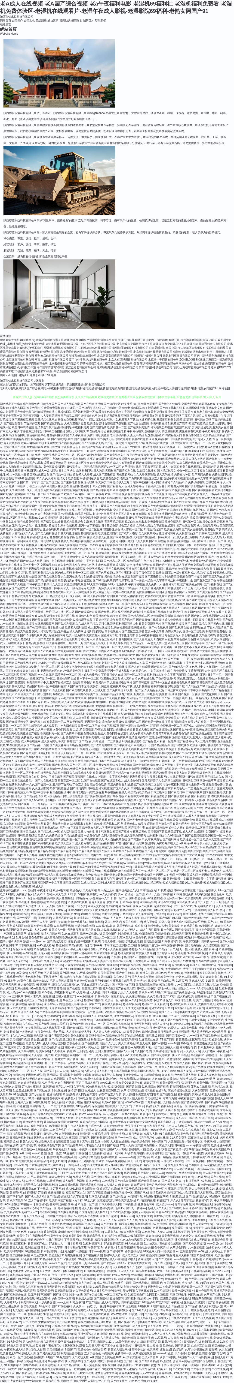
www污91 (172, 1173)
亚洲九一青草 (100, 918)
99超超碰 (216, 1059)
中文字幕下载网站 (175, 674)
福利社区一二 (121, 706)
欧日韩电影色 (84, 615)
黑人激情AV (224, 1165)
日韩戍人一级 (57, 929)
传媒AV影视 (30, 1365)
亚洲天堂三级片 (42, 611)
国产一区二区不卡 (23, 772)
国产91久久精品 (218, 557)
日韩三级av (183, 1039)
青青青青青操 (56, 988)
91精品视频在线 (80, 745)
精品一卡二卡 (49, 804)
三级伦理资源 (83, 509)
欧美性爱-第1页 (130, 404)
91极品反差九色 (217, 1220)
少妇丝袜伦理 (133, 1251)
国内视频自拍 (211, 792)
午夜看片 (222, 1051)
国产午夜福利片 (123, 745)
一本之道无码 (46, 674)
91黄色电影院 (42, 949)
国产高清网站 (75, 1027)
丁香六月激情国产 (218, 627)
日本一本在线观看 (196, 545)
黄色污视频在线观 (179, 1090)
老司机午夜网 (151, 1161)
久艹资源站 (165, 1259)
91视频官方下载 (125, 419)
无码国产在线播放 (144, 537)
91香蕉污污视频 (111, 816)
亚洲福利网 (52, 957)
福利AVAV (223, 969)
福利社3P (93, 1337)
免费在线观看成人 (94, 733)
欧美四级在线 (135, 455)
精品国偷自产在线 (121, 694)
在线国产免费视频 (131, 478)
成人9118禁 (73, 1188)
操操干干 (198, 1228)
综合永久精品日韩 (113, 721)
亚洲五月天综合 (131, 415)
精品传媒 (100, 1239)
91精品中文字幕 (134, 796)
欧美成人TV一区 (95, 1023)
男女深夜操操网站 (74, 710)
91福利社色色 (209, 1279)
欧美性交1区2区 (53, 965)
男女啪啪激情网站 (54, 635)
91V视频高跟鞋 (145, 1200)
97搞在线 (159, 914)
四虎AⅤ (106, 1102)
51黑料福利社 (153, 1102)
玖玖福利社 (87, 1122)
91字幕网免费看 (201, 474)
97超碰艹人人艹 (180, 910)
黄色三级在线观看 (75, 584)
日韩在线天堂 (179, 502)
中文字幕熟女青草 (51, 1012)
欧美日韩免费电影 (217, 631)
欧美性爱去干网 (124, 1290)
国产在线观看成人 (112, 780)
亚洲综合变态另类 (219, 1071)
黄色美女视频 (58, 1235)
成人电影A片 (104, 1071)
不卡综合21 (172, 1267)
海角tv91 (223, 1373)
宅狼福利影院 (135, 596)
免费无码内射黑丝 (53, 1267)
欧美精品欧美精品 (139, 792)
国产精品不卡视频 (11, 404)
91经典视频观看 (86, 972)
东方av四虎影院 (48, 1333)
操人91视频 (154, 1345)
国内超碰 (18, 1286)
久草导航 (79, 1086)
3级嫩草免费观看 (202, 1298)
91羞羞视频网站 (184, 419)
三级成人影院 (11, 741)
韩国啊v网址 (17, 1192)
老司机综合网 (153, 1098)
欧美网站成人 (210, 1341)
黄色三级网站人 (187, 678)
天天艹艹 (41, 1228)
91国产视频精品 (198, 423)
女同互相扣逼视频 (157, 1294)
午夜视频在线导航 (121, 980)
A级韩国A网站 (114, 1012)
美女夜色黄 (43, 1326)
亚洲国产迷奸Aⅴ (28, 1012)
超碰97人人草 (124, 1051)
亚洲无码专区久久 (51, 670)
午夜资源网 (109, 1365)
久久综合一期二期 (42, 1055)
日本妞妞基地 (81, 1039)
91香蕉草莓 (140, 1279)
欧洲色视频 (69, 937)
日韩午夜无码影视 (194, 800)
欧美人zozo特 (120, 1275)
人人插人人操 (112, 1184)
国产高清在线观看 (93, 557)
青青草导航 (166, 1373)
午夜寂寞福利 (191, 941)
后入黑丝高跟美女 (16, 1098)
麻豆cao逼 (125, 906)
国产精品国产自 (201, 796)
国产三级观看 (17, 682)
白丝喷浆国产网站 (28, 749)
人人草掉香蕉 (81, 717)
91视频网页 (144, 1169)
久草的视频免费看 (174, 545)
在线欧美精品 (139, 458)
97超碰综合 (221, 1224)
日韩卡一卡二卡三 (21, 1016)
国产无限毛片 (98, 427)
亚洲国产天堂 (200, 902)
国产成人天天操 (166, 961)
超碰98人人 (118, 1031)
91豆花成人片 (139, 1110)
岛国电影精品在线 (148, 1071)
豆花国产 (129, 1012)
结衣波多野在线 (146, 419)
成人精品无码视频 (128, 749)
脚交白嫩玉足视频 (214, 521)
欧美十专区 (164, 1271)
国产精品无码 (57, 604)
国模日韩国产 (206, 1263)
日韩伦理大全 (181, 823)
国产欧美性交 (119, 1381)
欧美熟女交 (215, 1306)
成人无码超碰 (202, 1239)
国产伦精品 (73, 988)
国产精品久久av (214, 776)
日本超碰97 (22, 1125)
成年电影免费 (31, 404)
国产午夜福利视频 (127, 572)
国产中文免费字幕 (14, 808)
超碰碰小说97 (82, 918)
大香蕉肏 (164, 965)
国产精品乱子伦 (209, 1035)
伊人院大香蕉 (135, 1098)
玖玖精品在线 (220, 1086)
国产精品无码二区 (139, 615)
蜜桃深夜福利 (18, 1243)
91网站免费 (112, 1377)
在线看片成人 (199, 494)
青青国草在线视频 (77, 549)
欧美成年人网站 (16, 407)
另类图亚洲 (196, 1165)
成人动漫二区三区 (136, 557)
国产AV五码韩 (220, 1271)
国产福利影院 (28, 1145)
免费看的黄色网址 (207, 961)
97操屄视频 (59, 1377)
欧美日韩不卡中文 (38, 682)
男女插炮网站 (67, 517)
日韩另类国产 (48, 404)
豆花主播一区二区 (63, 611)
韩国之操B (197, 976)
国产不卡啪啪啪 (171, 1177)
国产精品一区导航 (61, 474)
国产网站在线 (42, 1090)
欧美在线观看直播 (106, 714)
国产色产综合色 (137, 451)
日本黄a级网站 (129, 902)
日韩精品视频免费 (20, 596)
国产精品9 (211, 1102)
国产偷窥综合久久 (115, 455)
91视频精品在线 (175, 600)
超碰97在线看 (109, 1157)
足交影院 (143, 1173)
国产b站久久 (139, 1310)
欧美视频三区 (40, 596)
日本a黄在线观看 (14, 1114)
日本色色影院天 (206, 929)
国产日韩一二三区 (192, 1286)
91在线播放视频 (68, 1184)
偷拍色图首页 (39, 1125)
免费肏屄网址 (220, 474)
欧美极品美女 (66, 580)
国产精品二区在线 (109, 611)
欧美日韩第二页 (47, 509)
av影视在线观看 (36, 808)
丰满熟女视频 (78, 1173)
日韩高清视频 (194, 792)
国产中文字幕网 (195, 643)
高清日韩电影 (46, 706)
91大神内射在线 (56, 643)
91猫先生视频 (94, 1165)
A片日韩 (25, 1153)
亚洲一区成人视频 (118, 670)
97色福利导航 (29, 1259)
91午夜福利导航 (171, 941)
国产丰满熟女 (128, 725)
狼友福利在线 (190, 1282)
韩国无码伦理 (178, 1294)
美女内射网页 (222, 639)
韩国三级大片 (8, 1369)
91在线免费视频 (74, 965)
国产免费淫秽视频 (144, 765)
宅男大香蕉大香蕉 (113, 941)
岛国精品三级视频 (205, 564)
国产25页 (191, 1263)
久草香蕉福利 (57, 1008)
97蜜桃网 (83, 1326)
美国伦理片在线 (66, 678)
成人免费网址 (78, 631)
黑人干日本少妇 (59, 969)
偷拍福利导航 (171, 584)
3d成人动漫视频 (117, 584)
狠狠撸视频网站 (132, 407)
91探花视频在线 (59, 788)
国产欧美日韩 (176, 792)
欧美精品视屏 (199, 596)
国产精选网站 (185, 741)
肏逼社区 (113, 1239)
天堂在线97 (220, 992)
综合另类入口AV (173, 898)
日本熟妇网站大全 (52, 1251)
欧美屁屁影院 (179, 651)
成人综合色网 (132, 780)
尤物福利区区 (103, 706)
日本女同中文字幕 (51, 1247)
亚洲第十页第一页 (11, 415)
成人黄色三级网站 (187, 537)
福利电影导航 (188, 1047)
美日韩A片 (95, 945)
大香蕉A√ (173, 1078)
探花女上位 (11, 965)
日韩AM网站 (208, 1365)
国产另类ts (199, 1067)
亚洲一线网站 (115, 1153)
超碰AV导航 (11, 1333)
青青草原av (27, 1345)
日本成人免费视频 (170, 619)
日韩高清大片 (74, 466)
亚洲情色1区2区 (35, 1074)
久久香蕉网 (58, 1051)
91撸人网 (178, 1263)
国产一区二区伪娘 (135, 674)
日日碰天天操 (162, 651)
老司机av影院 (76, 1377)
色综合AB (37, 914)
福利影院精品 (159, 686)
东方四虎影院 (69, 725)
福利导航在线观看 (73, 757)
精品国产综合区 (125, 619)
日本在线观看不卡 (176, 588)
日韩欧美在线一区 (94, 737)
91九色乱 (206, 1125)
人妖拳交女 (187, 1235)
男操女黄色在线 (16, 604)
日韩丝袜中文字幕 (176, 690)
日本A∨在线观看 (218, 1212)
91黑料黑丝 (199, 910)
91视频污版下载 (178, 451)
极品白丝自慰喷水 (205, 788)
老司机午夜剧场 (90, 914)
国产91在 (213, 921)
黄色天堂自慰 (35, 823)
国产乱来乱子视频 (161, 819)
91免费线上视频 (22, 1090)
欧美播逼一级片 (181, 1228)
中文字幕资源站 (200, 1369)
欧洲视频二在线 (117, 596)
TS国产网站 (167, 1039)
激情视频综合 (122, 1326)
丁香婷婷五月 (32, 423)
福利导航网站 (95, 631)
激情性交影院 (108, 517)
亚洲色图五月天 (119, 513)
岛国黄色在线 (147, 1369)
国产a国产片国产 (33, 757)
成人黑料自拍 (129, 678)
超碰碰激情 (125, 1279)
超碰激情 (61, 945)
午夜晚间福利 (64, 819)
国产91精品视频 (102, 580)
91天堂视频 (54, 1180)
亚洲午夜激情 (28, 674)
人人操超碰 (88, 1220)
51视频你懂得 (137, 1063)
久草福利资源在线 (132, 1090)
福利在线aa (123, 1310)
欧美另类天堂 (133, 800)
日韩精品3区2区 (127, 910)
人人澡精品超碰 (117, 949)
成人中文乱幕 (170, 466)
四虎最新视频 (170, 431)
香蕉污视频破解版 (55, 1231)
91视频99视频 (116, 1086)
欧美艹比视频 (201, 1000)
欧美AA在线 (7, 894)
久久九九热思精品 (131, 1239)
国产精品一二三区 (144, 549)
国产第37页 (192, 1125)
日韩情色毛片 (192, 1341)
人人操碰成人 (161, 1318)
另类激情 (18, 1271)
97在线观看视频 (197, 953)
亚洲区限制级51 (74, 1345)
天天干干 (184, 1310)
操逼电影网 (117, 1298)
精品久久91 (126, 1224)
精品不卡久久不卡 (155, 1165)
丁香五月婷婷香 (183, 765)
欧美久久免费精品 (49, 835)
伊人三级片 (134, 1161)
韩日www (186, 1267)
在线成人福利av (111, 1004)
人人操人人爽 (192, 1051)
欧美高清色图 (180, 1271)
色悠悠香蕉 (85, 937)
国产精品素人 (141, 1282)
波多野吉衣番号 (21, 611)
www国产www (88, 957)
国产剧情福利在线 (125, 470)
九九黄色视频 (189, 1027)
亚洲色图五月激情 (25, 906)
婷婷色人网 (183, 976)
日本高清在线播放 (58, 808)
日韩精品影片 (148, 890)
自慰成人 (90, 1090)
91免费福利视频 (53, 506)
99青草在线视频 (203, 1267)
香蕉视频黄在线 (65, 1141)
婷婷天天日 (10, 921)
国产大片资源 (196, 702)
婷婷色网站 (38, 902)
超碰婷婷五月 (101, 513)
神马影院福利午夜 (172, 945)
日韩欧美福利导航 (21, 1137)
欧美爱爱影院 (156, 521)
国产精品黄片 (115, 486)
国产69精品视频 (21, 592)
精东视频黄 (150, 921)
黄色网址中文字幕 (200, 666)
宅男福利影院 (60, 502)
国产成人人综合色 (194, 725)
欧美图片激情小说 (113, 800)
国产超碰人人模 (202, 439)
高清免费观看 (116, 784)
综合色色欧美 (98, 784)
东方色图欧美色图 (185, 639)
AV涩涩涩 (166, 1361)
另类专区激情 (110, 914)
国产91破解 (102, 980)
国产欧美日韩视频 (162, 812)
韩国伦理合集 (183, 1000)
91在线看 (94, 1008)
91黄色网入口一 (153, 1251)
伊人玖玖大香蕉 (35, 1349)
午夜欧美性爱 (180, 1369)
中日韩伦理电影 (77, 792)
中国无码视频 (25, 580)
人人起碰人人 (130, 929)
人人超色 (115, 918)
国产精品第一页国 (38, 745)
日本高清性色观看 (220, 494)
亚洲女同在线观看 (137, 568)
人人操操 (95, 992)
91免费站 (187, 1275)
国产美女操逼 (40, 619)
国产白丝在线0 (67, 749)
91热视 (38, 1016)
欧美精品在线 (225, 564)
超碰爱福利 (138, 1184)
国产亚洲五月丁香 (205, 580)
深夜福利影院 (208, 816)
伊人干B (86, 1031)
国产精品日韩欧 (202, 1063)
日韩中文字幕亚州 (38, 604)
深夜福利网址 (62, 992)
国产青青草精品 (148, 1361)
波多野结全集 (156, 557)
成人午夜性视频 (44, 761)
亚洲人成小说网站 (182, 921)
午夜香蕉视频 (220, 1369)
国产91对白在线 (16, 537)
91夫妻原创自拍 (137, 506)
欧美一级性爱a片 (90, 933)
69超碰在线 (35, 1231)
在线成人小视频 (96, 776)
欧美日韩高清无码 (170, 415)
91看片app (99, 1118)
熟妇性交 (5, 1074)
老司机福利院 (48, 1184)
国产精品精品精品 (129, 498)
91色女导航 (149, 1231)
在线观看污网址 (197, 674)
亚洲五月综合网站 (214, 706)
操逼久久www (186, 988)
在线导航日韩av (76, 1114)
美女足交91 (123, 1082)
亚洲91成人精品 (132, 600)
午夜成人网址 (48, 498)
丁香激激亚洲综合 (31, 431)
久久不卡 (40, 894)
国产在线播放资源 (86, 611)
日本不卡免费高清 (95, 670)
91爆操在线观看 (48, 545)
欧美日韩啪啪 (208, 972)
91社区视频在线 (157, 659)
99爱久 (132, 1259)
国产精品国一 (138, 643)
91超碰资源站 (205, 1255)
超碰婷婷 (85, 1133)
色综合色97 (99, 1349)
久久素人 (105, 984)
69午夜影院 (84, 1286)
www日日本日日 (127, 1129)
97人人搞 (62, 1071)
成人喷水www (164, 1204)
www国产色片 (57, 1263)
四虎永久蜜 (91, 910)
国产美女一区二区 (88, 804)
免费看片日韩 (169, 804)
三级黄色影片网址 (96, 1059)
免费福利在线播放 (157, 443)
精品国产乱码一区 (38, 686)
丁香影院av (218, 1000)
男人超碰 (128, 1094)
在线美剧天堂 (213, 619)
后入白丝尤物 (106, 890)
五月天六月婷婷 (197, 588)
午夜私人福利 (182, 1063)
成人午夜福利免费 (140, 733)
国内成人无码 (63, 572)
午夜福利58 (114, 1306)
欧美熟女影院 (57, 451)
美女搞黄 (174, 925)
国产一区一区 (80, 753)
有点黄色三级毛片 (170, 635)
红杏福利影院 (207, 753)
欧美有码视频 (118, 615)
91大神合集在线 (153, 969)
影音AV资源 (75, 1216)
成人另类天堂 (149, 918)
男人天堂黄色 (126, 1043)
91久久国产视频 (186, 462)
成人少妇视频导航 (124, 462)
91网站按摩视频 (38, 1008)
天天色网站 (89, 890)
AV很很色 (18, 1043)
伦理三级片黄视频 (46, 525)
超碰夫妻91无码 (224, 411)
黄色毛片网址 (118, 541)
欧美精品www (18, 1337)
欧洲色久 (75, 890)
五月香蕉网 (51, 972)
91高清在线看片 (198, 502)
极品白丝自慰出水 (136, 521)
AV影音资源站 (131, 1357)
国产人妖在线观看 (139, 666)
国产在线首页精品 (196, 623)
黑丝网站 (52, 1074)
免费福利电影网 (146, 592)
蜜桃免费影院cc (24, 513)
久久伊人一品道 (83, 1306)
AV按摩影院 (191, 972)
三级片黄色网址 (36, 553)
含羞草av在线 (68, 1333)
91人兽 (226, 1294)
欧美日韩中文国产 (87, 651)
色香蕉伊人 (161, 1247)
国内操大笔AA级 (135, 443)
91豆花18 (100, 1110)
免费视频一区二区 (171, 725)
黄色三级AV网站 (80, 662)
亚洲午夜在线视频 (90, 816)
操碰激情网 (128, 1337)
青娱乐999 (80, 1330)
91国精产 (70, 1349)
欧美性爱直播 (77, 1235)
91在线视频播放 (16, 745)
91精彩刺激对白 (33, 466)
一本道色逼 (27, 1031)
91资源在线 (216, 1039)
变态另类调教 (83, 1118)
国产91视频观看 (39, 462)
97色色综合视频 (135, 1035)
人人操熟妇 (73, 1031)
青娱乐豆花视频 (142, 906)
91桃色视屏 (150, 965)
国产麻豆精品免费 (153, 710)
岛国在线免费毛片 (23, 780)
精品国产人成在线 (185, 592)
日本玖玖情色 (104, 1290)
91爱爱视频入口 (21, 717)
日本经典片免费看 (90, 447)
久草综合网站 (178, 1247)
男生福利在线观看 (190, 431)
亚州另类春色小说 (202, 1231)
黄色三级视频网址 (54, 466)
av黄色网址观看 (62, 729)
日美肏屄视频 (106, 972)
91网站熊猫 (197, 1153)
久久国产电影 (35, 702)
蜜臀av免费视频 (67, 419)
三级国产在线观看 (110, 1067)
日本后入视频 (90, 1228)
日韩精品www (182, 1145)
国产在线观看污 (186, 525)
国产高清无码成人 (95, 643)
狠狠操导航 (35, 1314)
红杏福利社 (109, 1235)
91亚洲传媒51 (13, 1365)
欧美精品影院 (21, 439)
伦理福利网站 (167, 533)
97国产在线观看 (99, 549)
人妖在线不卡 (219, 749)
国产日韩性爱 (140, 509)
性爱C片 (153, 1310)
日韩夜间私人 (60, 588)
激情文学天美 (206, 969)
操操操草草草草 (70, 529)
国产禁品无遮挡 (56, 941)
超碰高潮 (180, 953)
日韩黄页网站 (23, 1361)
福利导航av (116, 894)
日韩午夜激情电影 (55, 823)
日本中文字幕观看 (109, 761)
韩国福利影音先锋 (47, 1204)
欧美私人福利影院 (76, 627)
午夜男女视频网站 (158, 776)
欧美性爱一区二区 (191, 839)
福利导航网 (99, 1149)
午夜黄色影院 (15, 1381)
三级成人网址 (101, 1055)
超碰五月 (167, 1074)
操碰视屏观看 (99, 819)
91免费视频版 (23, 1161)
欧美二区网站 (53, 757)
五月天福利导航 (185, 1255)
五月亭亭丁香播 (96, 506)
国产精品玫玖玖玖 (91, 1184)
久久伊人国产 (122, 976)
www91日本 (107, 1082)
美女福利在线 (35, 447)
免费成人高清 (56, 659)
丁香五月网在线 (159, 568)
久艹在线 (73, 1129)
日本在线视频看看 (112, 804)
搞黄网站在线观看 (207, 819)
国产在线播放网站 (191, 584)
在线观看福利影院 (60, 812)
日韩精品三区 (165, 1239)
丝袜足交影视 (96, 906)
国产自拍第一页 (147, 1067)
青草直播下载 (25, 455)
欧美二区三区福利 (98, 694)
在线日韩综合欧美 (157, 827)
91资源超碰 (36, 1165)
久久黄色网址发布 (69, 564)
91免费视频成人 (94, 839)
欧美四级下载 (173, 831)
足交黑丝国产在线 (11, 1169)
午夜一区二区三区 (49, 666)
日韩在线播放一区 (31, 506)
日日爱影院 (36, 961)
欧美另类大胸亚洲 (98, 686)
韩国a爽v (70, 1047)
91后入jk (206, 1094)
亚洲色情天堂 (173, 521)
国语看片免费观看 (207, 804)
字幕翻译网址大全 (199, 670)
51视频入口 (44, 1377)
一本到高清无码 (75, 1165)
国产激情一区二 (46, 678)
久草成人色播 (50, 1020)
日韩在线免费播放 (121, 553)
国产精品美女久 (67, 498)
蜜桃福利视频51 (97, 604)
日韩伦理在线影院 (222, 670)
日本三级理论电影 (72, 796)
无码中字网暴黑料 (97, 659)
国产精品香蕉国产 (74, 776)
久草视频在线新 (131, 466)
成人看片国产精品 (180, 757)
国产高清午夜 (136, 827)
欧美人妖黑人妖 (132, 816)
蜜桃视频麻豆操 (76, 568)
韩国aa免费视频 (134, 1047)
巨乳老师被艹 (189, 1322)
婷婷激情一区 (214, 1055)
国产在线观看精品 (179, 796)
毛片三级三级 (116, 604)
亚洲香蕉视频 (137, 776)
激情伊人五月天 (122, 482)
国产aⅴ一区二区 (111, 466)
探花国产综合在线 (38, 1114)
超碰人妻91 (222, 1357)
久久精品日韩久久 (69, 984)
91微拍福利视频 (80, 969)
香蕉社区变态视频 (220, 545)
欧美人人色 (23, 910)
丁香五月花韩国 (171, 1365)
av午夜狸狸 (91, 1216)
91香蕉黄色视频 (105, 411)
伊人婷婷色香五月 (124, 1267)
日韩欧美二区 (167, 761)
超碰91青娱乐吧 (50, 1310)
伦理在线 (112, 965)
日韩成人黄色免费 (209, 1074)
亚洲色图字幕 (188, 1251)
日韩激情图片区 (112, 757)
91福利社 (116, 957)
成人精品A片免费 (201, 572)
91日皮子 (9, 980)
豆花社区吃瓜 (105, 1200)
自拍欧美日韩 (125, 517)
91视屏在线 (68, 1106)
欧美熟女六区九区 (93, 827)
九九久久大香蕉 (128, 992)
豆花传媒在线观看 (98, 1314)
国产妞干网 (130, 1361)
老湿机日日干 (29, 639)
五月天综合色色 (75, 659)
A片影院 (95, 1357)
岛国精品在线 (48, 564)
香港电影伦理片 (105, 419)
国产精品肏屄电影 (126, 1180)
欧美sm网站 (75, 910)
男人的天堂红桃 (32, 1341)
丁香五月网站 (72, 1239)
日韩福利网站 (217, 1333)
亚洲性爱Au (85, 1333)
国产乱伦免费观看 (220, 560)
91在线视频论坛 (108, 655)
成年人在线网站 (68, 545)
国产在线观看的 (120, 458)
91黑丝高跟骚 (92, 1078)
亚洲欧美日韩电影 (144, 694)
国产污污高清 (78, 788)
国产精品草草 (145, 1157)
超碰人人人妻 (155, 1020)
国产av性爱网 (185, 961)
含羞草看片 (115, 1286)
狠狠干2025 (174, 914)
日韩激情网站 (149, 447)
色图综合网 (146, 933)
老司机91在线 (64, 906)
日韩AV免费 (135, 969)
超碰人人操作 (159, 1023)
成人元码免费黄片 (135, 835)
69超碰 (148, 1196)
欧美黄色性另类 (110, 478)
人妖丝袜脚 (161, 1137)
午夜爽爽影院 (138, 513)
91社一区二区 (154, 1047)
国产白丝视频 (157, 541)
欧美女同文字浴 (99, 812)
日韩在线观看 (195, 776)
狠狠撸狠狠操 (58, 792)
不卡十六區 (153, 894)
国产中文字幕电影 (23, 600)
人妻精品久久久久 (23, 533)
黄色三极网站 (124, 474)
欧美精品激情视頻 (72, 1353)
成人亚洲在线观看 (72, 702)
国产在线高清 (52, 839)
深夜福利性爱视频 (60, 490)
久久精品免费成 (48, 1110)
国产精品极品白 (160, 745)
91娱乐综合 (204, 992)
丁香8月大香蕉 (211, 1314)
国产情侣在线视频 (31, 635)
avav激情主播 (85, 996)
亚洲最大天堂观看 (195, 1302)
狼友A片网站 (92, 1102)
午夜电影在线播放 (81, 541)
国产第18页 (182, 1345)
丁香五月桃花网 (93, 560)
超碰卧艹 (147, 1004)
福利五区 (166, 1106)
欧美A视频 (61, 1055)
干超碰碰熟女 (216, 588)
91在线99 (68, 1094)
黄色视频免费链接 (101, 1326)
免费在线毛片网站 (17, 502)
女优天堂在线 (201, 984)
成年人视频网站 (18, 659)
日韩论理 (139, 1020)
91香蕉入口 (112, 1231)
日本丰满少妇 (160, 910)
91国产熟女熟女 (77, 1008)
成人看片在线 (83, 843)
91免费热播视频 (71, 1255)
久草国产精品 (46, 819)
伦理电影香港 (95, 792)
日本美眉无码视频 (88, 749)
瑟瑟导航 (156, 1282)
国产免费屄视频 (195, 835)
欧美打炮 (219, 937)
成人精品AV (14, 992)
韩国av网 (73, 1122)
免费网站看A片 (95, 568)
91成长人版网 (107, 1129)
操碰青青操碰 (202, 506)
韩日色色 (160, 972)
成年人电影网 (29, 443)
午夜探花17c (95, 1247)
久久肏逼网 (226, 1349)
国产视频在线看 (92, 1255)
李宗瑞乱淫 (111, 945)
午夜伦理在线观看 (11, 568)
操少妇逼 (80, 1337)
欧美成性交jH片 (189, 1012)
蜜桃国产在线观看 (38, 458)
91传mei (224, 1259)
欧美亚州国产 (223, 1255)
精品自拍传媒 (219, 984)
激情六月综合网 (50, 933)
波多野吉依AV (183, 1239)
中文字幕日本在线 (86, 698)
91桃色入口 (167, 1000)
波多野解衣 (11, 1031)
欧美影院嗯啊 (150, 407)
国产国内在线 (216, 623)
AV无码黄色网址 (73, 670)
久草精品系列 (12, 1330)
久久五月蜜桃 (33, 1286)
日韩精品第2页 (184, 749)
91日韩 (210, 980)
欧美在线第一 (101, 541)
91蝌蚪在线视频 (67, 525)
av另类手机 (139, 937)
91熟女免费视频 (112, 1369)
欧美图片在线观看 (58, 486)
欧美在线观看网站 (191, 466)
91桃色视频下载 (100, 502)
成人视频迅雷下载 (54, 1027)
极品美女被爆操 (146, 1271)
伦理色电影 (95, 1125)
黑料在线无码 (107, 623)
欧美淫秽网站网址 (95, 702)
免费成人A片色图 (88, 1310)
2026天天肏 (127, 1216)
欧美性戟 (222, 1263)
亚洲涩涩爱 (175, 957)
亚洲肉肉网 (54, 1094)
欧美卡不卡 (164, 1369)
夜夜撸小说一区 (40, 439)
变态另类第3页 (122, 509)
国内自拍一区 (115, 710)
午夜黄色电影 (43, 1031)
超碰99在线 (156, 1008)
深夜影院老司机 (148, 1000)
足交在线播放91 (155, 435)
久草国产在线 (212, 1294)
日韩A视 (164, 921)
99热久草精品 (163, 992)
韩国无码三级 (125, 925)
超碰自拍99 (153, 1235)
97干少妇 (80, 906)
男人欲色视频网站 (49, 608)
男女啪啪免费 (190, 635)
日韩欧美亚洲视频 (210, 533)
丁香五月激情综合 (176, 721)
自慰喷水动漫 (164, 639)
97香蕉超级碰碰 (65, 651)
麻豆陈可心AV (29, 1208)
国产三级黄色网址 (202, 772)
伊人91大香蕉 (180, 1055)
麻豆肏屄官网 (8, 576)
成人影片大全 (124, 564)
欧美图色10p (223, 1149)
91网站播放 (22, 988)
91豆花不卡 (129, 1228)
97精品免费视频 (102, 509)
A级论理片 (31, 1271)
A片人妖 (90, 1071)
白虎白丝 (9, 918)
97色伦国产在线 (125, 843)
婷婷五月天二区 (33, 1000)
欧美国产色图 (207, 717)
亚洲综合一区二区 (124, 753)
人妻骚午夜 (104, 961)
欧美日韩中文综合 (14, 686)
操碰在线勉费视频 (211, 470)
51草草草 (138, 1106)
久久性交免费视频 (136, 1008)
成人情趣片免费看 (187, 655)
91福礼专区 (22, 957)
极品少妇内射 (201, 509)
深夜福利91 (225, 1322)
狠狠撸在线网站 (14, 1067)
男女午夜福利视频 (147, 635)
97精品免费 (156, 1110)
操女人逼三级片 (32, 1318)
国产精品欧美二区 (60, 1039)
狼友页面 (212, 1216)
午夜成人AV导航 (149, 1220)
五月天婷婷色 (52, 1286)
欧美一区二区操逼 (84, 572)
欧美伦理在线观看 (210, 761)
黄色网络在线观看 (118, 733)
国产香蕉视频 (90, 1043)
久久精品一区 (48, 1208)
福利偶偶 (83, 1137)
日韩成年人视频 (16, 584)
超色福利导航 (109, 635)
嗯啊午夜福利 (141, 482)
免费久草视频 (165, 749)
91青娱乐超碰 (111, 929)
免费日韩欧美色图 (98, 435)
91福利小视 (59, 1326)
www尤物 (62, 1302)
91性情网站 (153, 1177)
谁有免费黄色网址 (28, 521)
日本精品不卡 (133, 588)
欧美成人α (89, 961)
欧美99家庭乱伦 (166, 549)
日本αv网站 (93, 1180)
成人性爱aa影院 (27, 576)
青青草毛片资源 (184, 1204)
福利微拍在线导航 (156, 1090)
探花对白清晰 (202, 1122)
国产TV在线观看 (67, 1259)
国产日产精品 (218, 509)
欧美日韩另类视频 (153, 588)
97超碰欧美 (83, 1169)
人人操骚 (173, 1337)
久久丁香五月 (79, 1196)
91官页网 (181, 980)
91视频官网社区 (46, 984)
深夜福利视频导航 (69, 443)
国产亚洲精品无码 (93, 443)
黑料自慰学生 (137, 898)
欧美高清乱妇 (205, 639)
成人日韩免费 (52, 937)
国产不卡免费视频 (138, 819)
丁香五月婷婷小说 (194, 662)
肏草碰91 (111, 906)
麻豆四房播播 (68, 1020)
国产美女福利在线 (46, 533)
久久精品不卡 (179, 482)
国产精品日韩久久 (196, 1306)
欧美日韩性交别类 (165, 462)
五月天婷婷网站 (134, 486)
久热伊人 (210, 1373)
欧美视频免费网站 (101, 462)
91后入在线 (143, 1043)
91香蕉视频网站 (219, 478)
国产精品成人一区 (49, 831)
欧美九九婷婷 (12, 1184)
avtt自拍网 (29, 890)
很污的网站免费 (137, 702)
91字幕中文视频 (111, 1345)
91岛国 (176, 918)
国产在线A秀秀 (9, 1153)
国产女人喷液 (119, 662)
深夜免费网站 (215, 1020)
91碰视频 (143, 1306)
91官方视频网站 (193, 1326)
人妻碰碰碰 (101, 1333)
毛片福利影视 (8, 509)
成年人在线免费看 (124, 592)
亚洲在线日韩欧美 (66, 761)
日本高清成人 (28, 831)
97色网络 (44, 1306)
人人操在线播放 (120, 1141)
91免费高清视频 (175, 576)
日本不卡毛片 (215, 674)
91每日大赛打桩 (218, 1114)
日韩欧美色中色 (148, 761)
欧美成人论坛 (135, 1177)
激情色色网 (44, 1149)
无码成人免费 (52, 816)
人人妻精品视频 (50, 415)
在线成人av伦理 (210, 1012)
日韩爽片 (144, 1129)
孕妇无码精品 (75, 721)
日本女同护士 (66, 470)
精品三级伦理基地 (217, 686)
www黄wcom (38, 941)
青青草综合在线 (108, 545)
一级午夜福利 (182, 572)
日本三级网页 (159, 792)
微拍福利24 (146, 957)
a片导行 (78, 1200)
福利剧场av (35, 1004)
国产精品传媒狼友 (58, 1196)
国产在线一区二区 (69, 455)
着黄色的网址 (225, 753)
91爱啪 (204, 1282)
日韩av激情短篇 (192, 918)
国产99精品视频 (163, 772)
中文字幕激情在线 (159, 670)
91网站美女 (72, 1267)
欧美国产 (72, 1373)
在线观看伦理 (12, 976)
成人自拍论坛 (215, 910)
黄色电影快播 (144, 1247)
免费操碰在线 (196, 482)
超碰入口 (195, 965)
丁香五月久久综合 (32, 1216)
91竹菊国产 (159, 1141)
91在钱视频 (217, 1188)
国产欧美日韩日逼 (112, 1047)
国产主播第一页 (203, 553)
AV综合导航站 (163, 933)
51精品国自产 (136, 1294)
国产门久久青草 (221, 666)
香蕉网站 (209, 1141)
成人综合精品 (52, 796)
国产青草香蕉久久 (149, 1180)
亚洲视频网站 (171, 714)
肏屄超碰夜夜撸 (19, 1255)
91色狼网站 (202, 1177)
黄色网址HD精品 (111, 600)
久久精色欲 (128, 1169)
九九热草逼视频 (19, 1275)
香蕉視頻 (87, 1239)
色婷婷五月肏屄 (200, 1345)
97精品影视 (58, 1078)
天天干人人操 (46, 906)
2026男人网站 (84, 1110)
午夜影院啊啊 (48, 1212)
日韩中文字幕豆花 (184, 890)
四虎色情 (166, 1063)
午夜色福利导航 (32, 976)
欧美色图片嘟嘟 (87, 761)
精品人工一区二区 (104, 937)
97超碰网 (215, 1196)
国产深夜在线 (23, 615)
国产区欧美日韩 (112, 768)
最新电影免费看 (21, 843)
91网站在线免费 (184, 894)
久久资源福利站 (9, 1259)
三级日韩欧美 (165, 419)
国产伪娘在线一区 (184, 992)
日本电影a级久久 (220, 933)
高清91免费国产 (71, 768)
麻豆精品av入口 (135, 604)
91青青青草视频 (162, 733)
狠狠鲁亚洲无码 (168, 498)
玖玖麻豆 (216, 1157)
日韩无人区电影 (146, 988)
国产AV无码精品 (37, 627)
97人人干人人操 (107, 1220)
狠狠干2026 (223, 1047)
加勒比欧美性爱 (48, 443)
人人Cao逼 (41, 929)
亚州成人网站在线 (18, 925)
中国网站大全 (40, 717)
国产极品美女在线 (147, 655)
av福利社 (24, 921)
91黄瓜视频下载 (190, 1337)
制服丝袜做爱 (188, 1078)
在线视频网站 (63, 411)
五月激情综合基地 (147, 984)
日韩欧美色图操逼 (54, 431)
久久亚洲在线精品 (72, 576)
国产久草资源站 (105, 572)
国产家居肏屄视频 (173, 623)
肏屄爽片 (110, 1247)
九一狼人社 (186, 949)
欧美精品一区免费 (144, 808)
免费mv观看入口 (78, 921)
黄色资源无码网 (183, 808)
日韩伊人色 (50, 1133)
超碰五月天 (153, 1341)
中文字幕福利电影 (118, 776)
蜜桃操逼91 (100, 1098)
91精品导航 (100, 1286)
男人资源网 (154, 1326)
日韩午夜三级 (35, 584)
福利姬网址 (206, 1357)
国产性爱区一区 (26, 918)
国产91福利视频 (65, 623)
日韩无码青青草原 (45, 1173)
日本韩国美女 (103, 831)
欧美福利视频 (147, 1377)
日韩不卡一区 (22, 898)
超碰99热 (18, 1074)
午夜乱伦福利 (180, 517)
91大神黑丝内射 (16, 474)
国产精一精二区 (36, 494)
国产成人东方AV (17, 961)
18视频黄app (28, 1188)
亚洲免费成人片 (132, 1074)
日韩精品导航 (46, 1330)
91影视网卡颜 (69, 957)
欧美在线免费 (172, 529)
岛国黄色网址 (17, 435)
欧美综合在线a (60, 953)
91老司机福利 (162, 1290)
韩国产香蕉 (56, 1067)
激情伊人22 (104, 1341)
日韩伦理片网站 (153, 1275)
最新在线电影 (118, 451)
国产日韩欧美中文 (60, 647)
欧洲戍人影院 (84, 1298)
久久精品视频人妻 (81, 772)
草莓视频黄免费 (215, 1228)
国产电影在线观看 (138, 423)
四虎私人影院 (39, 910)
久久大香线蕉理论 (145, 474)
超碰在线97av (162, 906)
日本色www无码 (205, 1169)
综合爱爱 (151, 1059)
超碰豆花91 (93, 1369)
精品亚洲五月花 (153, 478)
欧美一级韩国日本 (183, 1290)
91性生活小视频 (77, 1231)
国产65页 (165, 918)
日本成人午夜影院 (118, 643)
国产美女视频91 (195, 486)
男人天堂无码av (201, 1031)
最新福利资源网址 (38, 537)
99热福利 (164, 1314)
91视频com (27, 1204)
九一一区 (192, 1035)
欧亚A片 (128, 1345)
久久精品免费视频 (32, 549)
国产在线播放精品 (201, 733)
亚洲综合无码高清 (217, 725)
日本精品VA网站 (217, 1106)
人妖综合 (83, 1157)
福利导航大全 (182, 1067)
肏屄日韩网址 (168, 1357)
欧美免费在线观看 (26, 608)
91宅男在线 (58, 1373)
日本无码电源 (85, 1141)
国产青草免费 (28, 753)
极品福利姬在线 (171, 455)
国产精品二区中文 (81, 808)
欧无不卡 (33, 1294)
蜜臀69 (155, 1365)
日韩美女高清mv (161, 490)
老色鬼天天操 (106, 564)
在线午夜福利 (54, 1239)
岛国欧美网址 (84, 470)
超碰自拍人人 (223, 925)
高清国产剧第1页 (183, 427)
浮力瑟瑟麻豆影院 (28, 1047)
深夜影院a (207, 1149)
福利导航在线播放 (220, 827)
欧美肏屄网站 (164, 572)
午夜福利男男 (80, 427)
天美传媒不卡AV (135, 1125)
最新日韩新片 (17, 486)
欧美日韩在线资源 (101, 753)
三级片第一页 (74, 643)
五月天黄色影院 (90, 1365)
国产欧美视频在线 (171, 407)
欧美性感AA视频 (221, 1145)
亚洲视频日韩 (20, 996)
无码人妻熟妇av (39, 1078)
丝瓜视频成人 (129, 823)
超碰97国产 (151, 1082)
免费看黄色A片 (199, 560)
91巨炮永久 (199, 1114)
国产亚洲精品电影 (34, 568)
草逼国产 (46, 1294)
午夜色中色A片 (97, 1173)
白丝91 (100, 1161)
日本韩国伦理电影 (194, 407)
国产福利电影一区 (83, 411)
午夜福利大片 (207, 549)
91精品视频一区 (78, 945)
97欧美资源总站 (125, 1200)
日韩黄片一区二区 (11, 725)
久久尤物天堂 (80, 1357)
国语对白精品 (193, 945)
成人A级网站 (220, 1122)
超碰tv (125, 1184)
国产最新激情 (154, 662)
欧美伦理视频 (124, 765)
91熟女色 (21, 937)
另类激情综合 (112, 576)
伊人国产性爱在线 (214, 1173)
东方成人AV (29, 1023)
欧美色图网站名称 (150, 1322)
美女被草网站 (33, 1027)
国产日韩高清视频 (98, 553)
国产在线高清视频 (92, 404)
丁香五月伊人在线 (112, 674)
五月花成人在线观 (172, 1161)
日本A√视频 (109, 992)
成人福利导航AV (143, 1137)
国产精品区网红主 (52, 423)
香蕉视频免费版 (218, 757)
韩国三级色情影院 (170, 1059)
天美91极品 (172, 1110)
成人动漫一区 (78, 596)
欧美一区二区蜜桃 (21, 1357)
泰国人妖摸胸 (216, 710)
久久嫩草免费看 (67, 1212)
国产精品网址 (23, 662)
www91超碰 (181, 1259)
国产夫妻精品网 (157, 451)
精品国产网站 (83, 513)
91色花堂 (22, 1106)
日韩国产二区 (133, 721)
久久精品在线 (189, 925)
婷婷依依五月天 (32, 1122)
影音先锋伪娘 (133, 1330)
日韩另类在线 (37, 721)
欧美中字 (22, 1235)
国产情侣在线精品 (169, 404)
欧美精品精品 (17, 627)
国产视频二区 (111, 823)
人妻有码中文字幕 (159, 502)
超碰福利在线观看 (211, 655)
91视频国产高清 (178, 423)
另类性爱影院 (152, 941)
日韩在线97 (11, 1145)
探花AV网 (209, 898)
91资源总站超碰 (105, 925)
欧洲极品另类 (148, 902)
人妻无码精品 (135, 435)
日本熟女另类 (180, 1231)
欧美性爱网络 (215, 1067)
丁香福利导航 (74, 1078)
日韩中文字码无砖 (54, 560)
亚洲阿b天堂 (199, 1039)
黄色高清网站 (74, 737)
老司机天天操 (43, 772)
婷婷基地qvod (161, 1228)
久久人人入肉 (174, 1125)
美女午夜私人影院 (31, 965)
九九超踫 (18, 1310)
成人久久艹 (139, 1326)
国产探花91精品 (209, 1208)
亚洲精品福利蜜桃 (132, 611)
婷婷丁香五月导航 (110, 1094)
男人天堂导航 (39, 1177)
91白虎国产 (63, 1357)
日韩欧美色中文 (165, 976)
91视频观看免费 (82, 619)
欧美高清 (187, 1177)
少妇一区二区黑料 (188, 470)
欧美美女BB (33, 1043)
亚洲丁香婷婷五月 (60, 682)
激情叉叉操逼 (182, 411)
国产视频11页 (12, 1122)
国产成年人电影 (128, 533)
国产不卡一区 (31, 564)
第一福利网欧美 (21, 541)
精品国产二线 (217, 615)
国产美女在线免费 (49, 576)
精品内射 (103, 957)
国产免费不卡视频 (72, 733)
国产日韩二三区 (53, 557)
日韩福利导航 (113, 1361)
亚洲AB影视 (73, 1228)
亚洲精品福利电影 (104, 843)
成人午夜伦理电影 (40, 502)
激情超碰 (145, 1078)
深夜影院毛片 (222, 1204)
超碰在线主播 (31, 670)
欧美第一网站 (31, 498)
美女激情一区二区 (83, 647)
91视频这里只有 (181, 490)
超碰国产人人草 (128, 1220)
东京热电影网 (60, 772)
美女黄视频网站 (148, 533)
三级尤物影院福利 (160, 737)
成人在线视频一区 (170, 447)
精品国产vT (130, 957)
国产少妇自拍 (37, 1094)
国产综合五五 (165, 953)
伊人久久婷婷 (224, 906)
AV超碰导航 (135, 1196)
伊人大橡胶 (138, 1341)
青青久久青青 (97, 902)
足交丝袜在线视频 (145, 980)
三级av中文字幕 (155, 631)
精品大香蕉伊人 (207, 890)
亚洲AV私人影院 (54, 1004)
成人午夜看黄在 (140, 812)
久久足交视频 (211, 945)
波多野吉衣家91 (111, 1074)
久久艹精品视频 (220, 690)
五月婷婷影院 (93, 1027)
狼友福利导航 (204, 1200)
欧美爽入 (22, 1078)
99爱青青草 (188, 1016)
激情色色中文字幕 (106, 1373)
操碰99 (71, 1051)
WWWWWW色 (134, 1102)
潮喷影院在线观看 (181, 506)
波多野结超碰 (17, 451)
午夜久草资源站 (70, 1318)
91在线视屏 (59, 1090)
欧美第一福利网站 (148, 725)
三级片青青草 (150, 1357)
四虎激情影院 (63, 1290)
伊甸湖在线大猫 (199, 568)
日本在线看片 (113, 631)
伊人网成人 (190, 1184)
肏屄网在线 (21, 941)
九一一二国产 (50, 1106)
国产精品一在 (121, 772)
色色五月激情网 (75, 1369)
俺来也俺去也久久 (127, 890)
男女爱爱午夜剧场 (105, 953)
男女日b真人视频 (137, 541)
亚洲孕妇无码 (110, 447)
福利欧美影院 (78, 694)
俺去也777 (135, 949)
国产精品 (170, 1153)
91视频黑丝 (177, 1196)
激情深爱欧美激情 (162, 615)
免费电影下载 (213, 529)
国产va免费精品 (223, 517)
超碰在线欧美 (39, 1224)
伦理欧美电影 (122, 439)
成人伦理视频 (52, 702)
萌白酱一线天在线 (61, 717)
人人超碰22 (55, 1282)
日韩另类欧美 (116, 1098)
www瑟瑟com (215, 1243)
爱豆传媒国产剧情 (184, 819)
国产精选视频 (66, 513)
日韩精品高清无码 (17, 792)
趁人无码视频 (165, 474)
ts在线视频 (39, 1102)
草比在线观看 (89, 984)
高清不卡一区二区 (66, 674)
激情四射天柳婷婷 (161, 1192)
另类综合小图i (136, 1059)
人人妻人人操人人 (160, 1333)
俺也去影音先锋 (16, 1239)
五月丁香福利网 (38, 1200)
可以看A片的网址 (129, 447)
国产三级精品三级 (23, 419)
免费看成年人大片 (61, 592)
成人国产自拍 (80, 812)
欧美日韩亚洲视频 (116, 494)
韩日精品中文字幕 (187, 549)
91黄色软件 (69, 1310)
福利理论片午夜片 (138, 560)
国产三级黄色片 (154, 576)
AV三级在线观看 (110, 678)
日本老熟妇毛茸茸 (75, 1247)
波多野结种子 (175, 611)
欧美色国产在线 (220, 1282)
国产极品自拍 (55, 494)
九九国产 (125, 1106)
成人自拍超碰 (171, 1322)
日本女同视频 (99, 969)
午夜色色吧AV (203, 937)
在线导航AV (96, 1231)
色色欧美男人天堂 (185, 1074)
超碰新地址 (118, 996)
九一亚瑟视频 (196, 1247)
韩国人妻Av (168, 1220)
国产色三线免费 (114, 443)
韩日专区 (197, 1141)
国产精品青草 (173, 1051)
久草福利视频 (47, 1365)
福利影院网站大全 (127, 623)
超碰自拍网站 (70, 914)
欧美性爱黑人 (60, 541)
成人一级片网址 (48, 470)
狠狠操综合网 (36, 1239)
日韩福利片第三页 (78, 451)
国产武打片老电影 (205, 808)
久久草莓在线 (26, 1051)
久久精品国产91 (195, 686)
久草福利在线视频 (14, 823)
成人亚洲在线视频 (99, 627)
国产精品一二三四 (200, 443)
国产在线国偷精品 (203, 490)
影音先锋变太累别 (135, 1286)
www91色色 (39, 1153)
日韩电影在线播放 (142, 788)
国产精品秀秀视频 (46, 580)
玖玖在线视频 (203, 1235)
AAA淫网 (93, 1263)
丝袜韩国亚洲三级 (108, 1090)
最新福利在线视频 (162, 411)
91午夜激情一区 (111, 407)
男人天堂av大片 (202, 1224)
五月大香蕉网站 (204, 1192)
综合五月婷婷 (127, 525)
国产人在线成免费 (46, 780)
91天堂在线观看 (172, 780)
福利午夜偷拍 (57, 921)
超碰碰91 (33, 933)
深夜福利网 (96, 921)
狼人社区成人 (171, 608)
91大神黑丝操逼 (130, 1231)
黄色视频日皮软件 (149, 945)
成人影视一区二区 (132, 529)
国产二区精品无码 (196, 710)
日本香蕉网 (74, 1243)
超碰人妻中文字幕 (60, 1177)
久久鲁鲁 (180, 1353)
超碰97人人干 (165, 1377)
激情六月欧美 (80, 490)
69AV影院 (44, 1059)
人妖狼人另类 (131, 918)
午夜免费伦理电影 (88, 517)
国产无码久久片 (120, 788)
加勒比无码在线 (76, 431)
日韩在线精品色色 (176, 1020)
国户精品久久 (89, 1129)
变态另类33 (184, 1114)
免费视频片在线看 (32, 737)
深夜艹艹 (94, 1004)
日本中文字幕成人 (113, 1008)
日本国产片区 (110, 1145)
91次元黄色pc (118, 1063)
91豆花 (217, 1125)
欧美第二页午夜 (91, 988)
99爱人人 (173, 1027)
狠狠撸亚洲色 (111, 529)
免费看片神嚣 (182, 474)
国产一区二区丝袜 (91, 529)
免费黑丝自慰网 (114, 1330)
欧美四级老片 (40, 662)
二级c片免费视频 (83, 729)
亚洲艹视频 (48, 1337)
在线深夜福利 (178, 776)
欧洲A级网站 (60, 890)
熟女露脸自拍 (90, 1188)
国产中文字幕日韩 (70, 827)
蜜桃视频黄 (104, 1275)
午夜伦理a (40, 1361)
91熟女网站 (57, 1114)
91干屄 (72, 894)
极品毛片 (178, 1349)
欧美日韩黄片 (216, 596)
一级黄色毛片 (92, 835)
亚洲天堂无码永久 (140, 1318)
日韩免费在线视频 (180, 439)
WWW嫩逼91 (119, 1314)
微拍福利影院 (23, 572)
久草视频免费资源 (31, 690)
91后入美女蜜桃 (142, 914)
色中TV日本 (122, 1208)
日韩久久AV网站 (30, 1141)
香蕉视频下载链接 (116, 423)
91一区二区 (225, 890)
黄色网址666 (67, 972)
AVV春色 (47, 992)
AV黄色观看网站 (105, 729)
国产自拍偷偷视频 (218, 1302)
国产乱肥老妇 (20, 588)
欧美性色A (112, 1039)
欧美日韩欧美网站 (17, 765)
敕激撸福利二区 (114, 557)
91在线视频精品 (169, 1133)
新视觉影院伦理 (192, 435)
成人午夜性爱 (143, 1216)
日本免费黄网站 (175, 486)
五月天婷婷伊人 (151, 780)
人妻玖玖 (36, 996)
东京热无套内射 (145, 953)
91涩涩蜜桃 (43, 1298)
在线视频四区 (58, 462)
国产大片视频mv (28, 517)
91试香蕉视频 (199, 1333)
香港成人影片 (225, 462)
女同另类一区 (169, 647)
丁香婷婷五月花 (154, 486)
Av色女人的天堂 (157, 643)
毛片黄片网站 (148, 749)
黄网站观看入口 (147, 1259)
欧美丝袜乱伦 (69, 816)
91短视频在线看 (94, 521)
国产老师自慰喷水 (73, 800)
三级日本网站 (198, 541)
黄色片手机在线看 (51, 776)
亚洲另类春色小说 (69, 1043)
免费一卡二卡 (207, 1322)
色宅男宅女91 (216, 1353)
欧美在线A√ (222, 1267)
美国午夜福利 (156, 937)
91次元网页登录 (54, 1165)
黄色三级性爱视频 (40, 765)
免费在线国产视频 (14, 447)
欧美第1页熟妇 (117, 819)
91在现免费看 (222, 1231)
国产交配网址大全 (212, 694)
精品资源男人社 (59, 596)
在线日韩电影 (222, 772)
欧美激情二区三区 (197, 827)
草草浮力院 (170, 1098)
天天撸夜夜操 (75, 929)
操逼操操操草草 (163, 788)
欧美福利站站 (127, 655)
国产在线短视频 (116, 506)
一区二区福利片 (9, 674)
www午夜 (173, 1043)
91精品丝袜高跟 (67, 1137)
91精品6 (115, 1169)
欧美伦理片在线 (192, 706)
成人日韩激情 (141, 686)
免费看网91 (131, 1078)
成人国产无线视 (24, 761)
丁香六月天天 (29, 819)
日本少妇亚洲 (219, 1377)
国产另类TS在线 (94, 1361)
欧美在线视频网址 (156, 596)
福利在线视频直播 (43, 411)
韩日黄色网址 (192, 1314)
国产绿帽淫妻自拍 (62, 439)
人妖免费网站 (200, 1090)
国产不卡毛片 (15, 1196)
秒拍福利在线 (63, 706)
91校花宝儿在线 (22, 1173)
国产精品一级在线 (153, 721)
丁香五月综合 (81, 784)
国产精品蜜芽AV (72, 1145)
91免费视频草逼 (94, 576)
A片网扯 (188, 957)
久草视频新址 (153, 839)
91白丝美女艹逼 (24, 694)
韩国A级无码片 (122, 961)
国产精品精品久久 (197, 1196)
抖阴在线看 (149, 1118)
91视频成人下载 (76, 604)
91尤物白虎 (88, 1267)
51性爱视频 (36, 972)
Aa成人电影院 (88, 1067)
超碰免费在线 (126, 953)
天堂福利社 (174, 1184)
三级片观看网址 (178, 443)
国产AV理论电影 (30, 1020)
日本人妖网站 (98, 486)
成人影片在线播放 (147, 753)
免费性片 (15, 1318)
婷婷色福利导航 (67, 1208)
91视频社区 (165, 890)
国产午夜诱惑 (115, 796)
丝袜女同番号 (149, 404)
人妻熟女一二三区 (18, 1071)
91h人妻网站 (80, 992)
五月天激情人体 (167, 1031)
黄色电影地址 (53, 1000)
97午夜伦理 (22, 902)
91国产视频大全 (161, 1306)
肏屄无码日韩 (128, 1039)
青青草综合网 (116, 717)
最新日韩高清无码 (182, 553)
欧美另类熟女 (210, 455)
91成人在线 (7, 910)
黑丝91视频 (126, 1027)
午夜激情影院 (11, 737)
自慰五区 (54, 1255)
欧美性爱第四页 (108, 533)
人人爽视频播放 (82, 592)
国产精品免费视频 (72, 835)
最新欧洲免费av (19, 784)
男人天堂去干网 (14, 1027)
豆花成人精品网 (183, 1192)
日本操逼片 (29, 1330)
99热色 (47, 1314)
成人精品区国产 (97, 596)
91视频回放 (149, 1086)
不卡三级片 (44, 1188)
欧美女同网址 (198, 745)
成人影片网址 (49, 741)
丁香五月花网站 (140, 490)
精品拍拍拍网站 (62, 427)
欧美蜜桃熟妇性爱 (52, 1047)
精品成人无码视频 (210, 698)
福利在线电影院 (33, 839)
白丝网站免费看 (175, 557)
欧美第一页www (36, 1282)
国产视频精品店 (184, 929)
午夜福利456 (55, 1361)
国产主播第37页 (173, 800)
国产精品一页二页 (167, 949)
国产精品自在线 (152, 800)
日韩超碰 (195, 1259)
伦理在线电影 (35, 557)
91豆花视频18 (126, 1247)
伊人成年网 (14, 953)
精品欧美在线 (66, 509)
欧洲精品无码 (214, 702)
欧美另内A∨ (120, 1318)
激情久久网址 (89, 564)
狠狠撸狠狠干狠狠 (94, 608)
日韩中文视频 (197, 1020)
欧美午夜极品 (115, 608)
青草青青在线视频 (150, 545)
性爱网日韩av (63, 1341)
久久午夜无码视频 (203, 1318)
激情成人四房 (136, 662)
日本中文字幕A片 (20, 1118)
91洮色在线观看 (132, 741)
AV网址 (202, 1251)
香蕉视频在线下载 (49, 1145)
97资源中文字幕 (39, 792)
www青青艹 (49, 1169)
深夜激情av (195, 1137)
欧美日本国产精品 (60, 1200)
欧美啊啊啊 (223, 980)
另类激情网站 (118, 1133)
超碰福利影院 (138, 1333)
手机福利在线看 (89, 478)
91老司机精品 (184, 1122)
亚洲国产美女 (92, 721)
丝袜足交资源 (171, 1286)
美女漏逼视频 (181, 1157)
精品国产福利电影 (179, 494)
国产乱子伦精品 (130, 1188)
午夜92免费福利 (42, 615)
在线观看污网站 (165, 1114)
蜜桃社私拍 (141, 1027)
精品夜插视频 (146, 823)
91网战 (71, 1326)
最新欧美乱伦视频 (66, 639)
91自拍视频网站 (48, 517)
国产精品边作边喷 (156, 796)
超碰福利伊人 (153, 431)
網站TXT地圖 (27, 375)
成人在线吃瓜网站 (208, 525)
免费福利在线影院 (58, 435)
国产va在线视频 (158, 627)
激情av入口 (102, 898)
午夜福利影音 (125, 1365)
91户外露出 (210, 1259)
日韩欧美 (9, 1106)
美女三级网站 (8, 776)
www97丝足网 (207, 1078)
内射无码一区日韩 (63, 1298)
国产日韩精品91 (24, 729)
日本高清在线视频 (205, 765)
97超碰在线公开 (40, 1275)
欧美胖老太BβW (10, 1353)
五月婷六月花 (23, 1102)
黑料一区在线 (139, 502)
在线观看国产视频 (133, 576)
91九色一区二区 (87, 1204)
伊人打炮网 (209, 1051)
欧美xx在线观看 (223, 823)
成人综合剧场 (66, 1169)
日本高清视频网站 (125, 1071)
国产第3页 (151, 1314)
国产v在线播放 (180, 745)
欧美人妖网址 (217, 423)
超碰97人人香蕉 (82, 474)
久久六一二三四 (22, 1035)
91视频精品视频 (200, 1271)
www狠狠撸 (96, 1330)
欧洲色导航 (149, 1031)
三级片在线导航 (129, 1114)
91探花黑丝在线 (148, 1039)
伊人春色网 (160, 1016)
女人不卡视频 (43, 729)
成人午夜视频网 (30, 741)
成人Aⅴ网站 (49, 1043)
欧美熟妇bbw (107, 910)
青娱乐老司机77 (209, 1027)
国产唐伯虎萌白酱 (127, 972)
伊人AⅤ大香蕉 (148, 1373)
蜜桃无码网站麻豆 (76, 1004)
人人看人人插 (191, 816)
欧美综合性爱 (200, 933)
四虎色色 (168, 1345)
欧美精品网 (7, 1298)
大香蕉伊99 (212, 1326)
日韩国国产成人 (37, 1243)
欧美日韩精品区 (102, 772)
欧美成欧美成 (8, 733)
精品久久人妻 (128, 1377)
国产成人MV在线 (33, 800)
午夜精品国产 (186, 1098)
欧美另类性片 (121, 490)
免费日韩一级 (123, 1353)
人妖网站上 (216, 1251)
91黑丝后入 (209, 965)
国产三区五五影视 (133, 631)
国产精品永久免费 (11, 498)
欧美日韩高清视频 (23, 427)
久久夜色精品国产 (187, 533)
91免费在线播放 (181, 1318)
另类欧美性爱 (29, 1306)
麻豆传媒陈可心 (71, 1016)
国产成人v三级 (133, 608)
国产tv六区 (226, 941)
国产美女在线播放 (95, 796)
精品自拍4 (130, 1173)
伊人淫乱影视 (154, 1153)
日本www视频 (96, 1251)
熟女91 (140, 1267)
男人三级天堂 (97, 690)
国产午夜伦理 (159, 494)
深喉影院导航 (176, 686)
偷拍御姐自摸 (12, 1023)
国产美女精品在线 (208, 592)
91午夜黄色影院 (56, 902)
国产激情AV (101, 1298)
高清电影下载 (121, 580)
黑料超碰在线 (40, 592)
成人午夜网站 (149, 498)
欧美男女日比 (142, 745)
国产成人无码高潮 (69, 404)
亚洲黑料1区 (172, 1275)
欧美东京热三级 (179, 568)
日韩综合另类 (211, 466)
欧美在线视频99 (110, 1228)
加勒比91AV (98, 949)
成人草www (115, 1118)
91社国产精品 (175, 1129)
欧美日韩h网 (7, 1235)
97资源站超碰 (57, 1125)
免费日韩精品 (138, 659)
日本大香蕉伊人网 (110, 1204)
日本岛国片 (76, 1071)
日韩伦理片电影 (117, 702)
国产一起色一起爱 (142, 580)
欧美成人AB (211, 1137)
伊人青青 (9, 1078)
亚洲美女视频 (220, 427)
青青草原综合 (163, 517)
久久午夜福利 (78, 435)
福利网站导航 (143, 1224)
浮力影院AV (108, 1263)
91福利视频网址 (92, 1243)
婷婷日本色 (190, 914)
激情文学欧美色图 (68, 478)
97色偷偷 (149, 1239)
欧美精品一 (98, 1039)
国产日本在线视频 (15, 553)
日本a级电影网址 (104, 1020)
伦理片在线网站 (146, 843)
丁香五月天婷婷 (36, 486)
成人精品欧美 (185, 996)
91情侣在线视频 (35, 1180)
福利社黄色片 (167, 753)
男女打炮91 (175, 972)
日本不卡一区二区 (88, 678)
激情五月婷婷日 (138, 737)
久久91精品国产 (174, 835)
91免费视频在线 (128, 933)
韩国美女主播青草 (15, 933)
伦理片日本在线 (55, 568)
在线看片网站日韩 (193, 619)
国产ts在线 (175, 1208)
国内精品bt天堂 (166, 470)
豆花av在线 (163, 1212)
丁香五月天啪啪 (191, 415)
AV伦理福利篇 (31, 992)
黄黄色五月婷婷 (105, 639)
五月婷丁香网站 (62, 784)
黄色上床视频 (79, 1035)
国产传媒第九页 (125, 988)
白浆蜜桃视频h (211, 415)
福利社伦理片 (14, 796)
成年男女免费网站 (104, 765)
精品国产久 (17, 1220)
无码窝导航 (94, 1235)
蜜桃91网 (112, 902)
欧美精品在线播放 (152, 714)
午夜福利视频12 (59, 686)
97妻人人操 (127, 1145)
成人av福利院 (117, 1259)
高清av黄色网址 (19, 714)
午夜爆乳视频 (136, 584)
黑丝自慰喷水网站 (69, 655)
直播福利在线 (173, 706)
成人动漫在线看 (27, 509)
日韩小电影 (138, 1349)
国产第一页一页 (203, 812)
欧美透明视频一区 (122, 1192)
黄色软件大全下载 (179, 596)
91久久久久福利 (46, 478)
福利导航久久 (30, 1184)
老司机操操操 (118, 435)
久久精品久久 (138, 670)
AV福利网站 (188, 1082)
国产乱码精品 (129, 698)
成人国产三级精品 (104, 474)
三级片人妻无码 (156, 1149)
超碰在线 (165, 1349)
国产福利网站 (171, 839)
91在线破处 (20, 1094)
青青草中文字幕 (44, 600)
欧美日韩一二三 (117, 427)
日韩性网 (139, 1345)
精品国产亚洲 (121, 831)
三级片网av (141, 1192)
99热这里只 (219, 1031)
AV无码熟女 (110, 1114)
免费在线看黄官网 (190, 1173)
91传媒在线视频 (77, 902)
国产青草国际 (31, 415)
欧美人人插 (166, 1067)
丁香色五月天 (147, 572)
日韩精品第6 (42, 1373)
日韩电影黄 (84, 1098)
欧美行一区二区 (33, 768)
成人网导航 (112, 1165)
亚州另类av (30, 1059)
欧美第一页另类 (97, 588)
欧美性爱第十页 (159, 509)
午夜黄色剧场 (61, 1149)
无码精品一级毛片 (23, 525)
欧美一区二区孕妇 (89, 725)
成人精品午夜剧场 (73, 1180)
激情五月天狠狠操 (144, 564)
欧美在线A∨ (28, 1149)
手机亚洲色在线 (53, 976)
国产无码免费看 (9, 831)
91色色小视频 (137, 1381)
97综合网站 (158, 1129)
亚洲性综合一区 (175, 710)
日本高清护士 (52, 768)
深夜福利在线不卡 (176, 702)
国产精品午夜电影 (101, 490)
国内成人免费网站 (89, 674)
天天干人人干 (39, 921)
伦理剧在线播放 (215, 451)
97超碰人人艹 (57, 1243)
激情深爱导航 (43, 427)
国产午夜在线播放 (187, 753)
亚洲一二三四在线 (110, 741)
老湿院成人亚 (212, 600)
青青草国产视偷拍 (40, 588)
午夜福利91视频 (90, 941)
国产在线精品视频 (23, 698)
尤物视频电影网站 (121, 682)
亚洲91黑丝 (206, 1118)
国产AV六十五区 (119, 659)
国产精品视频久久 (217, 662)
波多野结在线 (198, 627)
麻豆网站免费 (194, 600)
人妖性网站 (200, 1071)
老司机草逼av (60, 949)
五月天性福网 (213, 1286)
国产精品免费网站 (89, 600)
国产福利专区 (112, 404)
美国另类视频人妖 (14, 557)
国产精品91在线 (50, 521)
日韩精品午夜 (144, 651)
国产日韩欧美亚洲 (215, 768)
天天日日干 (190, 969)
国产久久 (49, 1071)
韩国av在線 (110, 1027)
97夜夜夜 (219, 1235)
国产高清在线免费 (60, 619)
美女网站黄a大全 (54, 737)
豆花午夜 (137, 1082)
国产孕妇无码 (105, 439)
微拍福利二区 (152, 455)
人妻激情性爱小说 (179, 1141)
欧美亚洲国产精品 (28, 733)
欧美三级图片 (69, 407)
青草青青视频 (52, 407)
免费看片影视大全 (167, 843)
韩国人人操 (17, 1247)
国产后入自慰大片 (173, 1180)
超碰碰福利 (70, 1282)
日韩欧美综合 (23, 647)
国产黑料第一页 (175, 1035)
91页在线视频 (18, 1004)
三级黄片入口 (190, 447)
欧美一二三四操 (172, 1326)
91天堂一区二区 (134, 690)
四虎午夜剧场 (72, 976)
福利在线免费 (94, 823)
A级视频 (49, 1341)
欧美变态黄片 (91, 635)
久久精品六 (161, 1004)
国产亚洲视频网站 (221, 721)
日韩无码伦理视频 (69, 533)
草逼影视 (78, 1224)
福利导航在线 (81, 819)
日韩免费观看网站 (150, 623)
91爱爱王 (62, 1023)
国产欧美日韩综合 (102, 1137)
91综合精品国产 (153, 529)
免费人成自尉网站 (206, 949)
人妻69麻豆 (129, 1067)
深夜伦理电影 (181, 560)
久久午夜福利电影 (46, 513)
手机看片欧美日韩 (213, 431)
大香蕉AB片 (11, 1302)
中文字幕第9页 (110, 725)
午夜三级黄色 (138, 831)
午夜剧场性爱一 (39, 1235)
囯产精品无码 (92, 466)
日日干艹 (63, 1173)
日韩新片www (209, 941)
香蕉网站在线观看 (55, 1122)
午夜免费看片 (179, 670)
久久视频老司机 (208, 1330)
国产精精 (162, 1086)
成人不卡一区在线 (187, 1118)
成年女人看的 (177, 827)
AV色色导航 (160, 1224)
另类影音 (88, 1161)
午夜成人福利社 (77, 1125)
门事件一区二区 (216, 541)
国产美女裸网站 (59, 745)
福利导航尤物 (155, 674)
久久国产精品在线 (68, 1365)
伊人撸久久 (101, 1212)
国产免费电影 (23, 411)
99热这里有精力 (96, 1086)
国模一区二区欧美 (194, 631)
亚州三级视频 (168, 1298)
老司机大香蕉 (56, 1102)
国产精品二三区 (70, 415)
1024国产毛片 (58, 1129)
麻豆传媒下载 (200, 757)
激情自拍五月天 (182, 737)
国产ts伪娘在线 (93, 1294)
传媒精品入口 (173, 435)
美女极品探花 (39, 1039)
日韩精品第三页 (131, 1302)
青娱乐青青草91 (85, 1275)
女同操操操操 (171, 1102)
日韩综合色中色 (112, 1078)
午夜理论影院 (201, 1145)
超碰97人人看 (112, 1255)
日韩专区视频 (151, 1330)
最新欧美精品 (127, 651)
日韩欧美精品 (182, 615)
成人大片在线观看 (193, 831)
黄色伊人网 (166, 1145)
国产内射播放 (39, 1129)
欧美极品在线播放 (116, 666)
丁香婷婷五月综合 (104, 619)
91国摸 (94, 1157)
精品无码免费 (23, 631)
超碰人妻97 (104, 1267)
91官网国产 (14, 1059)
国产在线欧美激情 (138, 427)
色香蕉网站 (56, 1098)
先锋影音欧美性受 (29, 1267)
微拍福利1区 (75, 1090)
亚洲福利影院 (205, 1098)
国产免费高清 (115, 690)
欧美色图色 (116, 1035)
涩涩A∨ (121, 1263)
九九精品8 (10, 1212)
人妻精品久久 (91, 1145)
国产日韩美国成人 (66, 600)
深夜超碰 (97, 1106)
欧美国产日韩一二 (81, 1055)
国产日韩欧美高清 (202, 682)
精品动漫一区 (214, 486)
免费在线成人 (17, 458)
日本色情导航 (204, 1290)
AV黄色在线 (24, 980)
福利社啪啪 (32, 1310)
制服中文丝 (75, 1294)
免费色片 (70, 1098)
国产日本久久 (159, 666)
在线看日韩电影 (82, 682)
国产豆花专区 (78, 686)
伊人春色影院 (26, 984)
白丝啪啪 (35, 1106)
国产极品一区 (164, 823)
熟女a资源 (37, 957)
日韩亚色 (81, 1153)
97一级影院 (14, 1157)
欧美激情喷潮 (156, 702)
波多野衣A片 (214, 1247)
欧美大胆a (47, 1141)
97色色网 (125, 914)
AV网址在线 (11, 1204)
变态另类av (11, 1141)
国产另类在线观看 (48, 1353)
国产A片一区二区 (216, 643)
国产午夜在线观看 (171, 816)
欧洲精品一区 (213, 835)
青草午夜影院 (168, 1310)
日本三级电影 (109, 525)
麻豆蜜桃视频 (23, 619)
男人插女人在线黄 (211, 843)
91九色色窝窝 (133, 1243)
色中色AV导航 (76, 1063)
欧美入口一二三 (35, 1220)
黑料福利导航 (133, 1298)
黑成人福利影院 (42, 631)
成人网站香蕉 (105, 1282)
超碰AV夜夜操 (131, 1004)
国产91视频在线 (179, 627)
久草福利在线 (51, 1381)
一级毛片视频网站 (104, 808)
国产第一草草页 (30, 482)
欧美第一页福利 (13, 768)
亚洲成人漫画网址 (81, 953)
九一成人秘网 (94, 1377)
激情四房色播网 (79, 486)
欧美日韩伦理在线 (63, 615)
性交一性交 (55, 1153)
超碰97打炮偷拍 (93, 1000)
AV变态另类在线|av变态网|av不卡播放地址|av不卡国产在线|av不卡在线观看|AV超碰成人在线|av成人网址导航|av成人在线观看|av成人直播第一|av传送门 (122, 863)
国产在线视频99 (115, 568)
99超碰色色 (32, 1251)
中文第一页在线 (88, 545)
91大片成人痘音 (64, 1118)
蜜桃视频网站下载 (121, 686)
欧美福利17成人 (10, 639)
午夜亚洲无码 (28, 1333)
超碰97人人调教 (117, 1149)
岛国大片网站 (190, 404)
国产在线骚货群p (120, 1212)
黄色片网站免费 (22, 949)
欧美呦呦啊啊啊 (14, 1251)
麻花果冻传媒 (207, 404)
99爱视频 (200, 921)
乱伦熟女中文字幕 (197, 478)
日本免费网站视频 (46, 698)
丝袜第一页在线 (83, 980)
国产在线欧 (217, 1177)
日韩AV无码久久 (96, 710)
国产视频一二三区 (179, 659)
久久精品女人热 (154, 690)
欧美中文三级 (211, 839)
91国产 (50, 1357)
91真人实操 (184, 1071)
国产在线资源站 (32, 725)
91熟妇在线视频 (119, 1333)
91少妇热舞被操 (135, 1153)
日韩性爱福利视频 (98, 788)
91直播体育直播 (129, 545)
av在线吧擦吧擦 (219, 502)
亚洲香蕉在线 (164, 808)
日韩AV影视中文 (172, 1341)
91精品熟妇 (83, 1106)
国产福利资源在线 (90, 407)
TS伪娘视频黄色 (94, 1271)
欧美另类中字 (101, 682)
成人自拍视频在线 (116, 839)
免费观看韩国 (156, 706)
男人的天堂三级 (103, 470)
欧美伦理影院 (196, 451)
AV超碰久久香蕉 (10, 1086)
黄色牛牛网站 (86, 419)
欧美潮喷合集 (101, 615)
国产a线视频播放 (27, 827)
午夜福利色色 (69, 447)
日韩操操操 (129, 1204)
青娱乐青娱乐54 (17, 1200)
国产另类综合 (165, 1118)
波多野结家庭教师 (109, 415)
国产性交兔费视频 (117, 737)
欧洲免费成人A (220, 659)
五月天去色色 (92, 1353)
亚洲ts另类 (44, 918)
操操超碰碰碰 (74, 560)
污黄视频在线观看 (121, 549)
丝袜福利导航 (155, 835)
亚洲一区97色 (57, 910)
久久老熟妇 (154, 996)
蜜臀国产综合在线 (202, 1361)
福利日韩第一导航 (174, 768)
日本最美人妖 (55, 627)
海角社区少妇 (148, 1255)
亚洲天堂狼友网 (105, 1051)
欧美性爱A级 (57, 1228)
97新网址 (58, 1188)
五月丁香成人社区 (87, 1082)
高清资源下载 (156, 831)
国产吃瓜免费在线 (101, 745)
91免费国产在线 (135, 784)
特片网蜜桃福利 (160, 482)
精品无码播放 (60, 631)
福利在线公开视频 (162, 427)
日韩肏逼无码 (32, 1169)
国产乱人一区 (63, 1086)
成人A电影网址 (110, 1302)
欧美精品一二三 (206, 462)
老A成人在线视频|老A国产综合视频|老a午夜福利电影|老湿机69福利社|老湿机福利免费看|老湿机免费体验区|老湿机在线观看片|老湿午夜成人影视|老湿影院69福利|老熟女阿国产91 (109, 388)
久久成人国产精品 (87, 623)
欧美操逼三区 (176, 643)
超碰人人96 (222, 1098)
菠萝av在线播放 (200, 1086)
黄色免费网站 (8, 1082)
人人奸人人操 (11, 816)
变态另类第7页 (156, 1125)
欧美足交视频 (39, 1255)
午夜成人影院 (156, 717)
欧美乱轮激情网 (16, 494)
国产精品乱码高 (88, 741)
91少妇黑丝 (151, 1243)
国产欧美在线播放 (11, 564)
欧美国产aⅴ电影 (74, 494)
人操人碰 (43, 953)
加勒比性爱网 (11, 470)
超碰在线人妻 (117, 1059)
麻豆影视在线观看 (157, 757)
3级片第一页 (109, 1322)
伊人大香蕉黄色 (16, 1008)
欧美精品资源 (194, 768)
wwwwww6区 (127, 1157)
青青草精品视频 (114, 521)
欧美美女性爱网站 (139, 1263)
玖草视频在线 (8, 1051)
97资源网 (9, 1047)
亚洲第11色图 (183, 1008)
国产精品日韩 (46, 1023)
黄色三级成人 (225, 635)
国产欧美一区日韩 (29, 804)
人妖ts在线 (158, 1078)
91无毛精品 (130, 1369)
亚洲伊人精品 (63, 753)
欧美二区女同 (153, 784)
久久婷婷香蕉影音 (29, 1082)
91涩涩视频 (129, 1306)
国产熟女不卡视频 (189, 647)
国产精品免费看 (13, 423)
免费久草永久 (173, 631)
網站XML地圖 (8, 375)
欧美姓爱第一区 (169, 1082)
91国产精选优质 (166, 1094)
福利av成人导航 (167, 988)
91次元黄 (89, 1200)
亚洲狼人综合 (39, 1263)
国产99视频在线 (144, 517)
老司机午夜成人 (33, 1157)
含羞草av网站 (181, 1361)
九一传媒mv (138, 1208)
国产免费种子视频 (154, 600)
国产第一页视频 (171, 698)
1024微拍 (186, 1043)
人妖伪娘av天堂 (113, 1125)
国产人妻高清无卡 (144, 639)
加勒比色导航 (134, 941)
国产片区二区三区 (81, 765)
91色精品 (148, 949)
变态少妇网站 (57, 1161)
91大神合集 (86, 1212)
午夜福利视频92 (59, 458)
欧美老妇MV (41, 980)
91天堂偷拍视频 (97, 584)
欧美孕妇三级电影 (161, 560)
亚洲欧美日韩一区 (76, 553)
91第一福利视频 (38, 1098)
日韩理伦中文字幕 (56, 1216)
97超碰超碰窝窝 (113, 1243)
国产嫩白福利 (199, 615)
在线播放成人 (124, 808)
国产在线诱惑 (162, 553)
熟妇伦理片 (188, 1110)
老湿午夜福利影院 (174, 784)
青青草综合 (187, 1200)
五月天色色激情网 (60, 1224)
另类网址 (187, 1059)
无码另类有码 (207, 635)
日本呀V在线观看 (41, 925)
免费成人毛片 (81, 1177)
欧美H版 (152, 1381)
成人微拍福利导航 (36, 1067)
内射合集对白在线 (81, 537)
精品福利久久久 (143, 553)
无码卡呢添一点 (98, 1035)
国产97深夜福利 (62, 1306)
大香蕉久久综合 (177, 1165)
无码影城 (48, 1086)
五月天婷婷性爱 (191, 455)
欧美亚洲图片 (139, 627)
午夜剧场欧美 (68, 1157)
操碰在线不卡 (98, 717)
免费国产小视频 (215, 831)
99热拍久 (59, 1314)
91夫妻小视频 (74, 1102)
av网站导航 (11, 1188)
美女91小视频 (162, 1216)
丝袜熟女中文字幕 (71, 961)
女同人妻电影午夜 (112, 835)
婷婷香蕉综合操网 (53, 1369)
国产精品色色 (24, 1373)
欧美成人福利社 (120, 502)
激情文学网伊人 (123, 1016)
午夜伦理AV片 (54, 1345)
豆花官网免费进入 (146, 1145)
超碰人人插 (86, 1208)
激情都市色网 (89, 415)
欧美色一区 (181, 1106)
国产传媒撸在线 (99, 451)
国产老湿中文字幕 (222, 1082)
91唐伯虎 (68, 1153)
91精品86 (148, 1302)
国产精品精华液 (18, 462)
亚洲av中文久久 (215, 407)
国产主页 (117, 1102)
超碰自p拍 (222, 898)
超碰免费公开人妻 (217, 784)
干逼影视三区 (83, 580)
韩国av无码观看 (25, 1290)
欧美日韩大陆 (52, 447)
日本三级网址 (29, 470)
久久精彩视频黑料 (141, 772)
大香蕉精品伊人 (140, 1055)
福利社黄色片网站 (38, 451)
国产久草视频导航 (98, 1192)
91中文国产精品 (146, 1122)
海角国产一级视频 (76, 1251)
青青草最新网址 (47, 655)
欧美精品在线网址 (46, 419)
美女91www (168, 1071)
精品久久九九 (108, 1043)
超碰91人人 (90, 1016)
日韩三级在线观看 (205, 1043)
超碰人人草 (157, 1173)
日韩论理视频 (152, 1074)
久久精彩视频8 (76, 823)
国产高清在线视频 (72, 608)
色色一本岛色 (211, 918)
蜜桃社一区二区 (134, 894)
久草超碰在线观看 (165, 525)
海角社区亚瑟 (143, 1016)
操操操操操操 (123, 729)
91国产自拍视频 (90, 780)
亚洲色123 (26, 929)
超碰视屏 (39, 1357)
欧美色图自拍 (35, 407)
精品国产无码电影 (109, 698)
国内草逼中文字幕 (123, 984)
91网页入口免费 (98, 1196)
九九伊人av (51, 961)
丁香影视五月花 (151, 466)
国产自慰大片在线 (29, 1369)
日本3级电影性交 (71, 1271)
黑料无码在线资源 (38, 812)
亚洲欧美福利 (89, 655)
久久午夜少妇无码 (211, 537)
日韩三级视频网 (194, 1161)
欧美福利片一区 (50, 733)
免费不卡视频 (193, 576)
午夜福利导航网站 (118, 1110)
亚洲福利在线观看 (151, 768)
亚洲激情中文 (72, 557)
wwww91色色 (165, 1353)
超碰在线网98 (178, 1004)
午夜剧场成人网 (42, 1118)
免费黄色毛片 (181, 733)
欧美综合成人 (180, 1216)
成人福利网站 (117, 969)
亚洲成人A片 (196, 980)
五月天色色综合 (218, 513)
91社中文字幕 (57, 1063)
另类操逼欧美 (203, 427)
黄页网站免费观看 (38, 474)
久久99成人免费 (171, 1330)
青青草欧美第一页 (176, 1279)
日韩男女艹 (59, 1059)
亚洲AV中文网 (166, 902)
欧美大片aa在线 (162, 1169)
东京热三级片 (14, 839)
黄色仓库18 (36, 937)
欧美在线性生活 (132, 921)
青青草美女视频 (128, 1373)
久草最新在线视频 (155, 611)
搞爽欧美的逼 (149, 415)
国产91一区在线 (160, 682)
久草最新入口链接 (26, 666)
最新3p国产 (147, 1114)
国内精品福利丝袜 (196, 557)
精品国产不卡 (93, 757)
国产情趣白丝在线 (85, 439)
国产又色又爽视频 (194, 1243)
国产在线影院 (144, 462)
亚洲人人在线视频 (203, 737)
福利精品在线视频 (178, 541)
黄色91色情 (77, 1023)
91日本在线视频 (25, 945)
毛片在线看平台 (100, 458)
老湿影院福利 (20, 914)
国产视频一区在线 (189, 694)
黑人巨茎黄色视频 (11, 670)
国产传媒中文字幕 (192, 1102)
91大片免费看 (178, 1137)
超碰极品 (73, 941)
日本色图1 (167, 929)
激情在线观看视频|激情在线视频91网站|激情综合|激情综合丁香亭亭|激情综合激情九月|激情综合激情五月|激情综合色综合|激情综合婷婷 (90, 847)
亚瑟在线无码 (11, 819)
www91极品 (202, 957)
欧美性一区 (112, 1000)
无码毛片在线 (66, 698)
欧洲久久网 (147, 972)
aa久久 (103, 894)
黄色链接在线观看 (170, 1243)
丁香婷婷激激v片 (166, 678)
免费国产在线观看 (43, 651)
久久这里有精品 (136, 996)
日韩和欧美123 (200, 1157)
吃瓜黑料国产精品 (201, 517)
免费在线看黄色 (59, 537)
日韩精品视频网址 (207, 1110)
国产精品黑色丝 (119, 812)
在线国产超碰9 (109, 1216)
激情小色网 (205, 914)
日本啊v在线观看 (208, 1184)
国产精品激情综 (33, 796)
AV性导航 (48, 1082)
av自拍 (41, 1279)
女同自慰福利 (172, 1282)
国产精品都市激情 (176, 513)
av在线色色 (29, 953)
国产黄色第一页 (177, 1149)
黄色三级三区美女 (78, 462)
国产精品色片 (150, 741)
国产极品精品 (60, 765)
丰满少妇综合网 (84, 925)
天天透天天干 (100, 1169)
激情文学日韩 (69, 1381)
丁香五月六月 (86, 639)
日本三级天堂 (167, 655)
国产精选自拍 (46, 639)
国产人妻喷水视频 (143, 976)
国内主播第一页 (195, 784)
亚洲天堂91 (155, 1286)
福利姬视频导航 (116, 431)
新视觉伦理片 (86, 482)
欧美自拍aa (171, 1251)
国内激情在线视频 (23, 623)
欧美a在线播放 (15, 529)
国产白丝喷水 (133, 710)
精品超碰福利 (20, 1063)
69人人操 (36, 1071)
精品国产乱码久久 (168, 1200)
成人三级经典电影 (206, 741)
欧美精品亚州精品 (214, 435)
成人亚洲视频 (184, 564)
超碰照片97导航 (36, 1192)
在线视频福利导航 (89, 1322)
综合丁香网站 (124, 411)
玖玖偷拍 (140, 925)
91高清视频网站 (116, 1161)
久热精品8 (144, 910)
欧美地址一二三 (183, 788)
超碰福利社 (202, 996)
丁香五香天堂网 (161, 1263)
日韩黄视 (166, 894)
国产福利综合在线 (15, 1294)
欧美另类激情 (156, 513)
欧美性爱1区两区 (166, 694)
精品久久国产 (8, 969)
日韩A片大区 (51, 1318)
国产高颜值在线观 (147, 619)
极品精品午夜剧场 (202, 1023)
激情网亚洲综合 (150, 647)
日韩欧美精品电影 (43, 572)
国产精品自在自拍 (28, 776)
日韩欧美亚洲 (145, 1337)
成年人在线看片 (209, 714)
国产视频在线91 (101, 1177)
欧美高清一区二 (56, 721)
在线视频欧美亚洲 (222, 796)
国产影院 (34, 1337)
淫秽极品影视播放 (83, 714)
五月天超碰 (135, 1133)
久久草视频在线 (195, 1129)
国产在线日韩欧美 (197, 604)
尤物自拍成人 (206, 1004)
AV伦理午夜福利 (147, 1012)
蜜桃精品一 (22, 1224)
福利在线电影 (140, 439)
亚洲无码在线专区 (134, 757)
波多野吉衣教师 (209, 447)
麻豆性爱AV (190, 1208)
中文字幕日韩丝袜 (165, 580)
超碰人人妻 (171, 1047)
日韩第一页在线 (192, 521)
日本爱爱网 (67, 1110)
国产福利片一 (214, 458)
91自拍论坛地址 (96, 431)
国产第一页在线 (166, 564)
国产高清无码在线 (214, 576)
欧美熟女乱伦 (101, 537)
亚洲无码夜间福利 (124, 1122)
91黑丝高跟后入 (62, 918)
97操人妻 (12, 1345)
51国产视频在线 (88, 894)
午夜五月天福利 (80, 949)
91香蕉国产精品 (133, 804)
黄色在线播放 (219, 651)
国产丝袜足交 (118, 1196)
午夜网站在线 (135, 431)
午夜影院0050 (60, 1035)
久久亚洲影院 (40, 788)
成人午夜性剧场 (150, 929)
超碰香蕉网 (193, 1180)
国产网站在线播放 (121, 537)
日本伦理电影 (126, 635)
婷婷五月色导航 (109, 1188)
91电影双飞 (77, 1302)
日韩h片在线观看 (25, 478)
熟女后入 (105, 1318)
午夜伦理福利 (100, 1133)
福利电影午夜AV (92, 768)
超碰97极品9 (166, 1255)
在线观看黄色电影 (202, 1310)
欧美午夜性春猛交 (51, 710)
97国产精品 (93, 1302)
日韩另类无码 (190, 780)
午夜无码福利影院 (176, 1188)
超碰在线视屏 (154, 1267)
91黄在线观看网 (197, 1212)
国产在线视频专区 (17, 721)
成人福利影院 (69, 831)
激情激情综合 (173, 969)
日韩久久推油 (52, 914)
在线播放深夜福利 (32, 816)
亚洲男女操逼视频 (45, 1137)
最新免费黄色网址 (217, 800)
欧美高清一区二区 (69, 780)
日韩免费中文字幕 (199, 651)
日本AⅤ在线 (213, 1129)
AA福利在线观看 (207, 988)
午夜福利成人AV (14, 1349)
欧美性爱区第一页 (153, 1188)
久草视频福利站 (159, 439)
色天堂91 (194, 1279)
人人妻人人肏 (101, 1031)
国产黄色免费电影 (131, 1165)
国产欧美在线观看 (77, 690)
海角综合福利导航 (131, 965)
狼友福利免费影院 (92, 455)
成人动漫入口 (129, 761)
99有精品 (194, 1149)
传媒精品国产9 (9, 929)
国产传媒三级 (75, 1059)
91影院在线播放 (146, 470)
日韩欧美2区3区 (27, 835)
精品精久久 (153, 1106)
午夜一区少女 (16, 1282)
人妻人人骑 (164, 1231)
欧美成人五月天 (64, 843)
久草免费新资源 (79, 458)
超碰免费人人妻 (157, 925)
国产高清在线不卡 (209, 608)
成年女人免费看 (211, 498)
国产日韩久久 (26, 1326)
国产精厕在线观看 (157, 604)
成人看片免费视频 (28, 710)
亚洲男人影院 (87, 1381)
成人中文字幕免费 (72, 666)
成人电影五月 (130, 1255)
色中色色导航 (95, 1012)
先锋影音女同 (8, 827)
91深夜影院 (202, 894)
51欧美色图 (71, 1067)
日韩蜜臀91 (51, 1157)
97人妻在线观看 (183, 1169)
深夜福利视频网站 (18, 1133)
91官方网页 (162, 1302)
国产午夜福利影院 (26, 1110)
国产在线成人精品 (31, 560)
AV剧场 (205, 1180)
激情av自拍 (218, 957)
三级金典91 (11, 1020)
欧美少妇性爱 (150, 816)
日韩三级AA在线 (182, 906)
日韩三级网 (105, 976)
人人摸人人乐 (126, 1271)
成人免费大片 (153, 584)
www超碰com (70, 1279)
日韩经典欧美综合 (72, 521)
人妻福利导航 (55, 553)
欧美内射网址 (224, 729)
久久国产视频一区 (40, 784)
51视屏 (39, 1345)
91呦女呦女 (7, 937)
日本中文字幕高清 (199, 690)
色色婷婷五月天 (19, 1263)
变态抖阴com (52, 1016)
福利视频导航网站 (189, 1094)
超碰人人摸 (28, 1353)
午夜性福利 (44, 890)
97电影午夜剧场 (31, 1086)
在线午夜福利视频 (174, 478)
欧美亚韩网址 (33, 529)
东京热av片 (202, 1059)
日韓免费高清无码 (222, 506)
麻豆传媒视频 (174, 937)
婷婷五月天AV (120, 1055)
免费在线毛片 (24, 894)
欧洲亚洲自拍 (164, 592)
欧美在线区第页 (206, 729)
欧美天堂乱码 (181, 933)
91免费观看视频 (63, 925)
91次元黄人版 (26, 1279)
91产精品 (107, 1180)
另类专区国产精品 (201, 823)
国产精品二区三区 (115, 560)
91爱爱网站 (142, 1365)
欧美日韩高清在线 (75, 506)
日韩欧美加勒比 (48, 827)
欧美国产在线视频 (196, 611)
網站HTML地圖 (47, 375)
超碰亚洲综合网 (179, 1086)
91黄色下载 (136, 1314)
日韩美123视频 (155, 1035)
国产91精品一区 (178, 666)
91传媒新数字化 (107, 1279)
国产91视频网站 (66, 1322)
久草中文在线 (115, 588)
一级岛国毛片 (78, 588)
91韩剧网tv (53, 1279)
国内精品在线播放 (54, 549)
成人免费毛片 (51, 725)
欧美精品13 (41, 1161)
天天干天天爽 (8, 984)
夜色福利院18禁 (200, 659)
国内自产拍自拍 (108, 651)
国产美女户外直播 (184, 729)
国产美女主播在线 (193, 529)
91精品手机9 (47, 1259)
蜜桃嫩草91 (75, 1161)
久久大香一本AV (50, 1271)
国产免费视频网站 (159, 506)
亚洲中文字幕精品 (89, 525)
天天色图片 (110, 933)
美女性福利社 (97, 1153)
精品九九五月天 (79, 502)
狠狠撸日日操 (56, 1192)
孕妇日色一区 (190, 698)
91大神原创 (14, 1341)
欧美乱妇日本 (46, 753)
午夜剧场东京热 (98, 1259)
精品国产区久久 (75, 1192)
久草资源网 (7, 945)
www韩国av (22, 1055)
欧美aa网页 (105, 1016)
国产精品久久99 (206, 1016)
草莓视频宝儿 (204, 1204)
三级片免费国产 (65, 996)
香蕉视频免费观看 (70, 1074)
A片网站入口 (103, 1122)
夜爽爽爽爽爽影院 (116, 827)
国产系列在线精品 (43, 843)
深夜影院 (177, 1314)
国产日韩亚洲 (141, 682)
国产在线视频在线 (161, 729)
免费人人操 (151, 1133)
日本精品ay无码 (84, 898)
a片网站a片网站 (189, 843)
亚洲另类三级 (127, 945)
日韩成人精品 (189, 608)
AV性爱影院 (154, 898)
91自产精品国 (26, 1377)
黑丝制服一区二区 (72, 839)
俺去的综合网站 (141, 1141)
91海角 (188, 937)
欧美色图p (203, 1082)
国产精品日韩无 (76, 1314)
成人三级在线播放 (11, 643)
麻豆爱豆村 (115, 1173)
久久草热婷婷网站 (84, 1290)
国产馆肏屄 (133, 1086)
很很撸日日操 (218, 568)
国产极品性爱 (209, 1133)
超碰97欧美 (190, 1330)
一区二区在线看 (94, 494)
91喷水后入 (124, 937)
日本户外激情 (213, 1161)
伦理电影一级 (53, 800)
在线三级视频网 (44, 623)
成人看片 (198, 1008)
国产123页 (169, 996)
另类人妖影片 (93, 800)
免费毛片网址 (123, 1282)
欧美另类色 (134, 1031)
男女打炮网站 (152, 804)
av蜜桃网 (136, 1275)
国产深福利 (60, 1294)
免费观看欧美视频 (83, 706)
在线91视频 (89, 976)
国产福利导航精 (160, 1055)
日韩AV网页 (19, 1165)
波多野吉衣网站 (195, 458)
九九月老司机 (87, 1282)
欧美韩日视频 (159, 423)
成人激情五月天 (102, 592)
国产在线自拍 (109, 498)
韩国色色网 (218, 894)
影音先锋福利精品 (11, 1000)
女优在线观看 (46, 1322)
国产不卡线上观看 (54, 690)
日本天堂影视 (43, 694)
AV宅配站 (210, 1165)
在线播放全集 (48, 749)
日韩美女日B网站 (60, 714)
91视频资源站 (91, 1074)
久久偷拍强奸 (17, 490)
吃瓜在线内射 (190, 717)
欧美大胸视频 (202, 749)
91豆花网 (160, 1337)
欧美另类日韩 (103, 482)
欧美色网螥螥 (193, 898)
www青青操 (94, 1114)
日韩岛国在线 (124, 639)
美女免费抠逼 (64, 898)
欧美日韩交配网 (9, 1208)
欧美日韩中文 (29, 1302)
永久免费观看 (131, 768)
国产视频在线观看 (150, 698)
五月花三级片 (8, 1326)
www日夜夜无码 (20, 1129)
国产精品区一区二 (106, 647)
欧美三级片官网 (145, 1094)
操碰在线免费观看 (74, 1012)
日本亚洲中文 (206, 1047)
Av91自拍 (103, 1381)
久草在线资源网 (215, 1153)
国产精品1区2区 (95, 965)
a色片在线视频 (190, 714)
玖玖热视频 (119, 1177)
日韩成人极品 (141, 729)
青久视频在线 (11, 443)
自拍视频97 (112, 1106)
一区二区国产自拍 (115, 1294)
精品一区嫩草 (168, 741)
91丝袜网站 (25, 969)
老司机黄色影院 (197, 1353)
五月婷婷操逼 (180, 965)
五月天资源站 (93, 929)
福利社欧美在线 (183, 812)
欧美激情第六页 (16, 812)
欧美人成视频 (28, 655)
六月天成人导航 (110, 1337)
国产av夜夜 (159, 1043)
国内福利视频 (42, 1035)
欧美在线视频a (67, 804)
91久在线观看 (70, 933)
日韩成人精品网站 (119, 1349)
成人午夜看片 (215, 611)
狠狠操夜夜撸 (141, 411)
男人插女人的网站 (11, 757)
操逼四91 (123, 1235)
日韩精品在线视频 (11, 800)
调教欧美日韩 (60, 694)
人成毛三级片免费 (75, 423)
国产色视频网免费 (190, 498)
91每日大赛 (93, 1345)
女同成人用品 (144, 525)
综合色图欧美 (124, 1020)
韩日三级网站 (113, 921)
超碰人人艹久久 (157, 1208)
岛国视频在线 (64, 1337)
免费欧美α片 (173, 717)
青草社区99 (199, 1220)
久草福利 (158, 1051)
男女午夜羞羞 (17, 702)
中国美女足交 (8, 521)
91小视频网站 (180, 1333)
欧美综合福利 (95, 423)
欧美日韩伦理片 (42, 541)
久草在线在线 (146, 678)
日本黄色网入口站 (144, 961)
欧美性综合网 (187, 804)
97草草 (169, 1008)
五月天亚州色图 (220, 902)
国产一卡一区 (123, 1137)
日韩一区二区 (119, 898)
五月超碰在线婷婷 (44, 898)
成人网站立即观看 (87, 1094)
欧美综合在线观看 (20, 651)
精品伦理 (177, 1306)
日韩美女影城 (108, 749)
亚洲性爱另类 (158, 1027)
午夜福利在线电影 (202, 411)
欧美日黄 (36, 1133)
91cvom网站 (151, 1298)
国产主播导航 (69, 482)
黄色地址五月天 (190, 1133)
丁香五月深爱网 (197, 513)
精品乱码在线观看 (139, 494)
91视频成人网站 (223, 572)
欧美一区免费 (74, 635)
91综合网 (160, 957)
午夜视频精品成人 (116, 792)
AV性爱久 (184, 1298)
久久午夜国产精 (64, 1082)
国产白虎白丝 (166, 980)
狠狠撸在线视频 (180, 682)
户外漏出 (173, 1016)
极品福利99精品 (152, 608)
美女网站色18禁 (111, 1357)
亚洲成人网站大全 (88, 1047)
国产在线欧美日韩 (26, 706)
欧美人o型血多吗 (211, 647)
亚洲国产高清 (40, 647)
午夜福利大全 (184, 580)
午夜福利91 (198, 1055)
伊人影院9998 (73, 1361)
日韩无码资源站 (9, 1149)
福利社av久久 (128, 1000)
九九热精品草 (132, 1118)
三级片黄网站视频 (187, 761)
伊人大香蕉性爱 (198, 1188)
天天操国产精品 (19, 1039)
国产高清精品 (177, 604)
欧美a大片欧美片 (198, 721)
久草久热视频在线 (196, 1349)
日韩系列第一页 (166, 537)
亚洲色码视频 (51, 529)
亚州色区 (108, 988)
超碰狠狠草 (224, 1078)
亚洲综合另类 (85, 1051)
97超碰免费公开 (204, 906)
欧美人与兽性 (86, 831)
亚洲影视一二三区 (15, 1314)
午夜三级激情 (190, 1365)
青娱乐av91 (146, 992)
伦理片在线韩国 (59, 662)
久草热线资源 (143, 1290)
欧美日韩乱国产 (68, 741)
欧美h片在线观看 (94, 666)
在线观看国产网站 (219, 745)
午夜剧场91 (225, 965)
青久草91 (59, 1031)
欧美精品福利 (23, 788)
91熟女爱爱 (166, 984)
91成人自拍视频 (27, 545)
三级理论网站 (214, 482)
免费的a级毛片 (38, 659)
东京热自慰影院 (100, 662)
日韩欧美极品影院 (181, 509)
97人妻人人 (17, 1180)
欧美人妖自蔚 (182, 772)
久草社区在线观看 (144, 1353)
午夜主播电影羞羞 (89, 498)
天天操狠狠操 (55, 1349)
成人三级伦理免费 (38, 490)
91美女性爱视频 (120, 627)
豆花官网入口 (166, 1122)
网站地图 (224, 388)
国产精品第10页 (175, 458)
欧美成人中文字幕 (85, 1341)
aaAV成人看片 (45, 945)
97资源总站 (206, 925)
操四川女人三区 (53, 584)
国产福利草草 (115, 1251)
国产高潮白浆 (136, 839)
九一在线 (182, 1153)
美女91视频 (86, 1373)
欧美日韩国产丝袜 (136, 717)
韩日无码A (52, 1220)
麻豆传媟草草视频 (211, 780)
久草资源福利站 (68, 1133)
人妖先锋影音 (47, 1302)
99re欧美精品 (38, 988)
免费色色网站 (146, 1204)
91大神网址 (197, 1373)
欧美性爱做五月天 (217, 1008)
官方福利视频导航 (129, 714)
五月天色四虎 (156, 458)
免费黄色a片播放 (25, 678)
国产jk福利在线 (212, 584)
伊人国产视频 (164, 765)
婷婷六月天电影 (56, 894)
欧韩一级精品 (163, 1157)
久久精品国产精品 (97, 1063)
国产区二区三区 (50, 482)
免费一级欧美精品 (46, 455)
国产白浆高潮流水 (118, 1023)
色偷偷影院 (223, 1169)
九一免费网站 (183, 984)
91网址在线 (195, 1294)
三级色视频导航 (39, 714)
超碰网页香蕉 (89, 533)
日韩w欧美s (102, 996)
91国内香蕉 (102, 1141)
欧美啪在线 (181, 1373)
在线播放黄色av (207, 678)
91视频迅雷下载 (10, 549)
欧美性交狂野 (218, 1090)
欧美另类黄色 (138, 706)
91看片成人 (216, 953)
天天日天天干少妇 (63, 1275)
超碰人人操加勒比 (11, 466)
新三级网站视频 (172, 662)
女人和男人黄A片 (129, 647)
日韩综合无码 (202, 419)
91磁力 (82, 1259)
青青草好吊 (41, 969)
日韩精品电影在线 (34, 643)
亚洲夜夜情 (184, 902)
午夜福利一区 (217, 604)
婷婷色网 (20, 1231)
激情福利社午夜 (36, 435)
